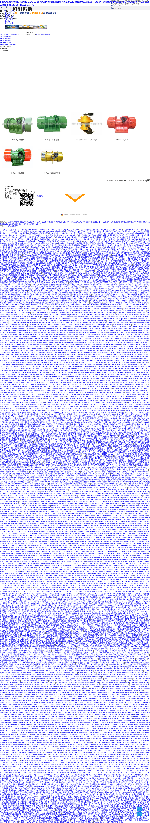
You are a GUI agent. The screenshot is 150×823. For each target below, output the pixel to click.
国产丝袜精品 (104, 326)
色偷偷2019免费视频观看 (70, 808)
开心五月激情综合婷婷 (15, 720)
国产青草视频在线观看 (70, 496)
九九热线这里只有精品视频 (92, 750)
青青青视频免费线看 (99, 364)
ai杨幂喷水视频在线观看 (77, 444)
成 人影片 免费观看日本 (90, 307)
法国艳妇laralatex (132, 326)
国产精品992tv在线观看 (30, 255)
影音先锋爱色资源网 (59, 462)
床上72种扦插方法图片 (19, 476)
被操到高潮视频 (91, 442)
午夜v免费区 (86, 710)
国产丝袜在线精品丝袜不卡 (106, 601)
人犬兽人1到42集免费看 (126, 718)
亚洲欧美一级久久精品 (139, 545)
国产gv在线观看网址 (112, 816)
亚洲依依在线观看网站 (79, 488)
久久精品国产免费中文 (64, 631)
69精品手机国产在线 (30, 611)
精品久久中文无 (123, 613)
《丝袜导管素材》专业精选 (79, 768)
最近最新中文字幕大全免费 (24, 685)
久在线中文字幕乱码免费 (59, 772)
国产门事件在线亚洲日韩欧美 (79, 313)
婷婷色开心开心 (84, 229)
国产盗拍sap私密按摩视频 (106, 746)
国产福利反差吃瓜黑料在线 (70, 328)
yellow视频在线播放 (127, 474)
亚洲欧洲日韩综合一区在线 (121, 235)
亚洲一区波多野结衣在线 (102, 702)
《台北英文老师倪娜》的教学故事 (30, 486)
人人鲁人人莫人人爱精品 (98, 752)
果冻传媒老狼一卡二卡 (81, 804)
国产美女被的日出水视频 (46, 297)
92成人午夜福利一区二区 (105, 591)
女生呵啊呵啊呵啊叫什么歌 (45, 239)
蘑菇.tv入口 (62, 655)
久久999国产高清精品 (95, 531)
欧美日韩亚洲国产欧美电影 (56, 235)
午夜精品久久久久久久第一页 (36, 774)
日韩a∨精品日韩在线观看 (63, 297)
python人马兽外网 (62, 818)
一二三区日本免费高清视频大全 (34, 496)
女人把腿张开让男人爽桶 (99, 328)
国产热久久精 (123, 605)
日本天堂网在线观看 (109, 585)
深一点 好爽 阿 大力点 (23, 734)
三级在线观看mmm (20, 547)
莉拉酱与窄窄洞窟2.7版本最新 (76, 442)
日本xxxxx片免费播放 (17, 790)
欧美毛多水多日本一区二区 (57, 317)
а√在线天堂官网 (22, 627)
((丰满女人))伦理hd (112, 567)
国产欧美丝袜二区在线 (36, 438)
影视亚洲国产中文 (124, 750)
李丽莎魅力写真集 (75, 603)
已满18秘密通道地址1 (46, 657)
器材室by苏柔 (46, 307)
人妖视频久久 (105, 446)
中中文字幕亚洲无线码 (108, 231)
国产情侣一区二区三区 (88, 782)
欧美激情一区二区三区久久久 (135, 513)
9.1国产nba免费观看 (76, 700)
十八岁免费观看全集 (75, 774)
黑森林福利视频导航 (37, 406)
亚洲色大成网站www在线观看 (32, 808)
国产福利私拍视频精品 (28, 257)
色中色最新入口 (126, 736)
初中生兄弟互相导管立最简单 (108, 362)
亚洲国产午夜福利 (5, 396)
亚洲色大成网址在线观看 (11, 716)
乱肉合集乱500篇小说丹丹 (122, 442)
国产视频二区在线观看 (60, 740)
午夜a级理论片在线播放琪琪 (19, 438)
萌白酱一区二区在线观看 (15, 603)
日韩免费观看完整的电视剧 (128, 527)
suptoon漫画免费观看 (21, 422)
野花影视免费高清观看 (129, 502)
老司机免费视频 (45, 720)
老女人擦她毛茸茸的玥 (44, 277)
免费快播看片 (131, 404)
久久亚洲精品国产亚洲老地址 (122, 786)
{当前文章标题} (13, 226)
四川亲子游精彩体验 (54, 408)
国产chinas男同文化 (55, 233)
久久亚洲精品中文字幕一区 (110, 677)
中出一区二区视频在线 (50, 812)
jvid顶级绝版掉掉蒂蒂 (10, 410)
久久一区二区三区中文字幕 (104, 740)
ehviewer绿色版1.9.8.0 (132, 458)
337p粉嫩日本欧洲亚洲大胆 (102, 386)
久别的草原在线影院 (23, 712)
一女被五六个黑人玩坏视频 (51, 291)
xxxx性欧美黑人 (130, 653)
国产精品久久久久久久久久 (39, 631)
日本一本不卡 (101, 772)
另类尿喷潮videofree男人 (123, 585)
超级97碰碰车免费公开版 (116, 820)
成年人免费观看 (81, 623)
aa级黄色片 (27, 259)
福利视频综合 (35, 748)
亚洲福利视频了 (19, 239)
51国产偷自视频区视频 (138, 738)
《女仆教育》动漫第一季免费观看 (43, 283)
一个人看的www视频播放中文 (129, 539)
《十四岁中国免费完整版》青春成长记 (43, 271)
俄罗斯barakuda (63, 336)
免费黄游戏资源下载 (33, 617)
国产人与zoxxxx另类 (44, 506)
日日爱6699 (106, 474)
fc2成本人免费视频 (118, 645)
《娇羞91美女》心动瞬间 (25, 613)
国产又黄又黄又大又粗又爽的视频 (135, 619)
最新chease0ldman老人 (84, 358)
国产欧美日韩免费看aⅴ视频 (11, 348)
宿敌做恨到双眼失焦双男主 (128, 687)
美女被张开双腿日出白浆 (28, 635)
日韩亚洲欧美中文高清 (37, 336)
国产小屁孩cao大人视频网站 (78, 410)
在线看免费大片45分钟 (43, 800)
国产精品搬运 (12, 754)
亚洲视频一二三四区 (32, 297)
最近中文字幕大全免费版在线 (36, 732)
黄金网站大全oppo (63, 746)
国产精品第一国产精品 (76, 559)
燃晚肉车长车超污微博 (42, 368)
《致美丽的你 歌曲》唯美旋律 (60, 338)
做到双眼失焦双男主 (87, 372)
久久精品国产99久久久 (57, 529)
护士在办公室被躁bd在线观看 (43, 263)
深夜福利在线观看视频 (41, 681)
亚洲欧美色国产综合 (64, 780)
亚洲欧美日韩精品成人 (55, 593)
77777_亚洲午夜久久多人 (53, 498)
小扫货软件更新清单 (27, 690)
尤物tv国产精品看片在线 (47, 683)
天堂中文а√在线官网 (49, 261)
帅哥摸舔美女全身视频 (89, 454)
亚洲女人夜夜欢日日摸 (75, 241)
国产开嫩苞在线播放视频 (46, 531)
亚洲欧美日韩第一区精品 (91, 267)
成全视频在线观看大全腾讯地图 (10, 474)
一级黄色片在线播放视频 (134, 595)
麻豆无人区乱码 (21, 810)
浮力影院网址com (59, 794)
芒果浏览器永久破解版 (7, 291)
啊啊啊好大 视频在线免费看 (92, 378)
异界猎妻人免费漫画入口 (9, 482)
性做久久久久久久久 (49, 438)
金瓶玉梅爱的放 (128, 498)
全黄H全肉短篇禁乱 (43, 231)
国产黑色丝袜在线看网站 (81, 430)
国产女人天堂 (81, 754)
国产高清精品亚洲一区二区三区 (94, 698)
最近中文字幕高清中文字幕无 (102, 452)
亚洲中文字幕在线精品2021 (118, 462)
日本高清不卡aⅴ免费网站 (134, 726)
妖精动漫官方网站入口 (43, 698)
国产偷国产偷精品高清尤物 (106, 434)
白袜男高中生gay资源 (37, 599)
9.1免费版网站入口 (54, 480)
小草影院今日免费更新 (107, 754)
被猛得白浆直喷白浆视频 (77, 728)
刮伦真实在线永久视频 (136, 788)
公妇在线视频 (17, 704)
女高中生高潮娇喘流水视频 (10, 804)
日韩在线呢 (39, 804)
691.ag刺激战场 (143, 800)
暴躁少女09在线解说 (34, 786)
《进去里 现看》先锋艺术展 (49, 265)
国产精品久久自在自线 (117, 724)
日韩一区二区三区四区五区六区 (135, 410)
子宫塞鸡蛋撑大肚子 (30, 309)
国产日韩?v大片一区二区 (9, 488)
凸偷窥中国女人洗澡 (125, 496)
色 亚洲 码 (120, 305)
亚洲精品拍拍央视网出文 (123, 267)
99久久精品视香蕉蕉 (110, 551)
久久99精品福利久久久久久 (121, 756)
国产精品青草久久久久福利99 (114, 412)
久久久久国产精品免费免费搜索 (76, 587)
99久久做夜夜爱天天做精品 (27, 400)
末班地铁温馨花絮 (89, 253)
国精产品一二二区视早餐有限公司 (43, 784)
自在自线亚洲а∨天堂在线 (136, 462)
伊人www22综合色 (116, 720)
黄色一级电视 (86, 396)
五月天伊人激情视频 (103, 356)
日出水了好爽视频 (11, 372)
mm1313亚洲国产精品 (8, 460)
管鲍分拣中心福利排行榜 (136, 402)
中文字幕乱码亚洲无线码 (54, 295)
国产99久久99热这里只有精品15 (106, 253)
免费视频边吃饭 (49, 328)
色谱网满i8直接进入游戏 (120, 388)
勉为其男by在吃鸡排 (37, 537)
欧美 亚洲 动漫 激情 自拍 (33, 504)
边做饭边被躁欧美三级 (17, 281)
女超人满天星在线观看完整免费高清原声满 (123, 277)
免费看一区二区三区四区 (28, 392)
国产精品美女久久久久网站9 (11, 484)
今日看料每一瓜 (107, 388)
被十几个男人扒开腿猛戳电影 (115, 577)
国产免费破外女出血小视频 (66, 500)
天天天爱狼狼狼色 (40, 661)
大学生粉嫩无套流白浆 (115, 502)
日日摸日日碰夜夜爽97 (111, 581)
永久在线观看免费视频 (56, 712)
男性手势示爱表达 (136, 285)
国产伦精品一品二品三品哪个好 (110, 263)
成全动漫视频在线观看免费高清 (51, 643)
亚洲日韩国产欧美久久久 (134, 778)
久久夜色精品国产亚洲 (100, 774)
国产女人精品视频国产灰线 (28, 567)
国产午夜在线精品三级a (7, 820)
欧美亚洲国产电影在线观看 (10, 724)
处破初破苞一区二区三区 (22, 788)
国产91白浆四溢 (61, 597)
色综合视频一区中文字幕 (50, 344)
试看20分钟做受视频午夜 (124, 766)
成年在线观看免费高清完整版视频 (131, 332)
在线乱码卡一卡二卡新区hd (53, 460)
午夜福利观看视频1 (33, 380)
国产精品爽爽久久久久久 (118, 810)
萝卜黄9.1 (104, 631)
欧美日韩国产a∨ (64, 348)
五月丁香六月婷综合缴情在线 (95, 289)
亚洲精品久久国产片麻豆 (75, 667)
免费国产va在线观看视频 (90, 434)
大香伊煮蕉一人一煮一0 (83, 663)
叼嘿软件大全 (20, 740)
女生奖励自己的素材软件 (141, 317)
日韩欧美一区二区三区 (139, 325)
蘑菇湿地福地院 (104, 659)
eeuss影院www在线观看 (47, 563)
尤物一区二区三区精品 (17, 665)
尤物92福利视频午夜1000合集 (73, 259)
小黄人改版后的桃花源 (76, 706)
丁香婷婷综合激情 (54, 798)
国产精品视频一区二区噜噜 (73, 352)
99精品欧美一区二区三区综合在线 (91, 539)
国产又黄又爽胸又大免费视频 (138, 587)
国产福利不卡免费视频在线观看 (54, 404)
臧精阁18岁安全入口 (34, 241)
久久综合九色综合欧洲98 (74, 462)
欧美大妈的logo (74, 766)
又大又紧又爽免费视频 (99, 251)
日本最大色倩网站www (27, 673)
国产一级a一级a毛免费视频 (49, 504)
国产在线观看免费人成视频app (36, 738)
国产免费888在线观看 (92, 754)
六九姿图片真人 (27, 507)
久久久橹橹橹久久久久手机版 (96, 816)
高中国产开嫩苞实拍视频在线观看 (62, 245)
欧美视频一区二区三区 (12, 426)
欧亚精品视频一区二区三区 (120, 241)
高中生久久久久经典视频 (94, 587)
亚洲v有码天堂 (119, 663)
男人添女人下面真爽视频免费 (14, 414)
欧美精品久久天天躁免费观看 (43, 571)
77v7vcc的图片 (4, 342)
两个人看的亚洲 (55, 432)
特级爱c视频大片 (133, 261)
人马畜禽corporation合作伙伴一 (21, 396)
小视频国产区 (38, 736)
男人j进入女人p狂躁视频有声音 (77, 740)
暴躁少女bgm (62, 279)
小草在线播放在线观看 (34, 547)
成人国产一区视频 (139, 720)
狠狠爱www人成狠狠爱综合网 (33, 509)
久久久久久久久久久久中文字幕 (48, 545)
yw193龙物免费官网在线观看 (68, 299)
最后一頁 (143, 180)
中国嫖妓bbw (92, 366)
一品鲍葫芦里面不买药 (88, 402)
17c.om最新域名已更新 (25, 243)
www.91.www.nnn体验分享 (72, 563)
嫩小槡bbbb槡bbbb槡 (38, 460)
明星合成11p (67, 488)
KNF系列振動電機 (17, 140)
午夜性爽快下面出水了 (140, 734)
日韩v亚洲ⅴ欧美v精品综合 (11, 770)
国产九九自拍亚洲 (86, 291)
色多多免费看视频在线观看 (63, 635)
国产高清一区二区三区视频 (36, 627)
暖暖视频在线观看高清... (111, 384)
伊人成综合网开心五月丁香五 (47, 700)
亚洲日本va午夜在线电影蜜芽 (139, 472)
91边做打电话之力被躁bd (118, 356)
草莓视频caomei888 (79, 271)
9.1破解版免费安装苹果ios (8, 472)
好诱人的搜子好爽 (45, 559)
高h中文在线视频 (45, 293)
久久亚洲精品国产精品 (58, 307)
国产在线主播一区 (113, 631)
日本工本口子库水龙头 (80, 245)
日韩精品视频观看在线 (61, 334)
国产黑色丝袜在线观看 (98, 663)
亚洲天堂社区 (136, 372)
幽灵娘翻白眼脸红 (136, 235)
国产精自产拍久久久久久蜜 (109, 352)
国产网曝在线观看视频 (119, 525)
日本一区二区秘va (28, 535)
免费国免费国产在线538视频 (27, 601)
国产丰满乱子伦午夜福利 (134, 746)
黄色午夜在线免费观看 (123, 330)
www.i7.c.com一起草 (85, 279)
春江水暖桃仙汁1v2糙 (88, 734)
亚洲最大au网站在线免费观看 (108, 275)
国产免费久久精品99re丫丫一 (94, 589)
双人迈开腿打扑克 (79, 406)
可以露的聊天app (57, 679)
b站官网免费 (17, 583)
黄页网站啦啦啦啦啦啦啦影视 (18, 468)
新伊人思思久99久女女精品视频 (75, 231)
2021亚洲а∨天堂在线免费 (118, 271)
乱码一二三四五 (14, 354)
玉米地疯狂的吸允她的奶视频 (9, 364)
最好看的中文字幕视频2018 (37, 716)
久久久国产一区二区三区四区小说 (138, 655)
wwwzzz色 (18, 428)
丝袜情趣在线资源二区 (20, 543)
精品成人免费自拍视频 (99, 281)
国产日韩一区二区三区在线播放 (123, 563)
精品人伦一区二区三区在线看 (88, 368)
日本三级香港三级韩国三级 (109, 340)
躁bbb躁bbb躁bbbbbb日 (118, 742)
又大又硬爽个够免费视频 (81, 786)
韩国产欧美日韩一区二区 (135, 593)
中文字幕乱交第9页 (73, 279)
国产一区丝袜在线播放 (116, 798)
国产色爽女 (119, 641)
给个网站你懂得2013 (119, 762)
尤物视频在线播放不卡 (58, 615)
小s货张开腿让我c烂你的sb (97, 460)
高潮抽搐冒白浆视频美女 (87, 798)
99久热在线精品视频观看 (105, 438)
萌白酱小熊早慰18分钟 (92, 426)
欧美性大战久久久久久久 (42, 513)
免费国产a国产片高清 (34, 692)
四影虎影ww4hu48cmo (105, 696)
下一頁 (120, 180)
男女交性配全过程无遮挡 (52, 688)
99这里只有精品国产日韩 (91, 794)
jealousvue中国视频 (113, 605)
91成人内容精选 (78, 267)
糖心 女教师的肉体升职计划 (45, 796)
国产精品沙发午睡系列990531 (51, 464)
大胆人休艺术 (52, 420)
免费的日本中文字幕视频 (75, 770)
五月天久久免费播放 (142, 760)
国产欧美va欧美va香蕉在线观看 (81, 251)
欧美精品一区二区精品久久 (66, 575)
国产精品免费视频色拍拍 (109, 579)
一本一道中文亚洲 (94, 446)
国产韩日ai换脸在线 (94, 814)
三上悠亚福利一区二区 (38, 746)
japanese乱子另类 (74, 490)
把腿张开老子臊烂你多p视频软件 (43, 334)
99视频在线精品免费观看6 (30, 358)
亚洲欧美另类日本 (86, 305)
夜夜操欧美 (6, 808)
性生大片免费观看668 (37, 734)
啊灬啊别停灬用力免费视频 (89, 557)
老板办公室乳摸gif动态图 (134, 486)
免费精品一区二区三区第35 (59, 376)
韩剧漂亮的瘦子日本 (38, 816)
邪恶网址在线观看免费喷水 (130, 521)
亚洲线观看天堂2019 (26, 525)
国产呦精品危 (130, 484)
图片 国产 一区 (61, 486)
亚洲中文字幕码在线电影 (31, 603)
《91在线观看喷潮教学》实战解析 (58, 323)
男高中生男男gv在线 (109, 587)
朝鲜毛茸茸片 (65, 315)
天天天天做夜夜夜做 (32, 434)
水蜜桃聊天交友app (105, 422)
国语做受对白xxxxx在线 (79, 633)
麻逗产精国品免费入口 (26, 569)
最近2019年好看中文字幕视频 (120, 293)
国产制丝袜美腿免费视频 (68, 285)
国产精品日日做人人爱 (27, 770)
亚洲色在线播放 (86, 603)
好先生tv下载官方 (7, 452)
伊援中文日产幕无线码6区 (79, 732)
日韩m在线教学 (131, 810)
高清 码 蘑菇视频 (122, 547)
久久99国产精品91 (141, 804)
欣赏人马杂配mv (46, 241)
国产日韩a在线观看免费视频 (52, 515)
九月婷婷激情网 (133, 722)
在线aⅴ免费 (88, 340)
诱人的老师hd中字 (20, 557)
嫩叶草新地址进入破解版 (137, 382)
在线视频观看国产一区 (81, 390)
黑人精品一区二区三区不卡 (14, 259)
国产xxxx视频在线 (64, 653)
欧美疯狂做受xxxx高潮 (80, 607)
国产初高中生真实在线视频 (128, 790)
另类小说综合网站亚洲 (100, 408)
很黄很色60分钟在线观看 (52, 599)
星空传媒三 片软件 (143, 611)
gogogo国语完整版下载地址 (33, 740)
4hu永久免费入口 (98, 679)
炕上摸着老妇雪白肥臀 (74, 671)
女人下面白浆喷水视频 (118, 470)
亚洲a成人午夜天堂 (19, 265)
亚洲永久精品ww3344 (29, 408)
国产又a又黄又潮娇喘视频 (96, 633)
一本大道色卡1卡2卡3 (114, 301)
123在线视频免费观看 (93, 541)
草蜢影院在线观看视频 (44, 679)
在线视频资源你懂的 (63, 416)
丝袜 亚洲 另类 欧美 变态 (24, 641)
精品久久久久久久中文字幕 (110, 378)
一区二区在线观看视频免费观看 (34, 315)
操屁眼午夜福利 (68, 752)
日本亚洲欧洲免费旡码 (46, 605)
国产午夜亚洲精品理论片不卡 (53, 496)
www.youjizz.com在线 (6, 692)
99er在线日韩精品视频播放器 (78, 334)
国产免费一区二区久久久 (84, 285)
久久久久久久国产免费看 (140, 625)
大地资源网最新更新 (135, 635)
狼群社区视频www (59, 557)
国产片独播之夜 (142, 790)
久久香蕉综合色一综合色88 (110, 496)
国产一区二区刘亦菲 (38, 474)
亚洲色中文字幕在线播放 (125, 289)
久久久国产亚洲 (14, 323)
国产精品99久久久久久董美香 (110, 814)
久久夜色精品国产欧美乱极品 (116, 251)
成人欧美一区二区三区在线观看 (10, 386)
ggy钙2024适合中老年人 (122, 414)
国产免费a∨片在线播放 (13, 629)
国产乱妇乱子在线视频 (32, 597)
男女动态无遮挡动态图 (69, 360)
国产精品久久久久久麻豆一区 (106, 766)
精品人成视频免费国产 (32, 657)
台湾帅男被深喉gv (45, 708)
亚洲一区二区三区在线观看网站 (61, 698)
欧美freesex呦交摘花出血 (12, 690)
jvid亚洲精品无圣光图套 (7, 671)
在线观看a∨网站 (37, 780)
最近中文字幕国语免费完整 (92, 631)
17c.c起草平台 (12, 732)
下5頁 (137, 180)
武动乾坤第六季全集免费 (120, 323)
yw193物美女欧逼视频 (98, 382)
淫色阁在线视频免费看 (75, 432)
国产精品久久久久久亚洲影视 (94, 257)
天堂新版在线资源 (107, 456)
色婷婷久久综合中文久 (138, 366)
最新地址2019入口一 (16, 332)
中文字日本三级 (25, 710)
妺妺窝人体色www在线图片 (39, 480)
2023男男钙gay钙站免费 (79, 635)
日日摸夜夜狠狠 (59, 352)
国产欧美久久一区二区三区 (111, 549)
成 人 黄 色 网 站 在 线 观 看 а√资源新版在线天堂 (40, 553)
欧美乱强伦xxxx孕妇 (36, 344)
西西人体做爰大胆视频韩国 (123, 708)
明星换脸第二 (130, 460)
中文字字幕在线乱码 (110, 647)
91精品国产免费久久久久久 (125, 730)
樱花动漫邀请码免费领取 (33, 575)
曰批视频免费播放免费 (33, 265)
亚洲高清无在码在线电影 (73, 454)
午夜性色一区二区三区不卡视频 (57, 601)
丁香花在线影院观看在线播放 (45, 768)
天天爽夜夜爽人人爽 (25, 529)
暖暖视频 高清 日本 (54, 321)
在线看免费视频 (69, 529)
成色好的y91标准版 (24, 470)
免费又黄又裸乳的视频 (82, 585)
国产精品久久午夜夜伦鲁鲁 (99, 484)
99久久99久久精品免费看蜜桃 (124, 784)
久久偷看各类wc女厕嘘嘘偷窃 (54, 247)
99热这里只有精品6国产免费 (100, 619)
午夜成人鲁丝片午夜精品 (136, 488)
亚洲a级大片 (112, 649)
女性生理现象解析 (104, 810)
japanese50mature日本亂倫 (134, 350)
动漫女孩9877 (24, 466)
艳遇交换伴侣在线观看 (77, 388)
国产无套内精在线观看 (27, 263)
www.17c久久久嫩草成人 (116, 535)
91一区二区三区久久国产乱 (42, 569)
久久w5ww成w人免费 (105, 261)
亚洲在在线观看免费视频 (47, 597)
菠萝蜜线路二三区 (134, 561)
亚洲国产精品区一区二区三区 (99, 259)
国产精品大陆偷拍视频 (112, 800)
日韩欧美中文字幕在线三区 (18, 342)
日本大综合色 (101, 366)
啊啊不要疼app (65, 732)
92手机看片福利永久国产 (88, 342)
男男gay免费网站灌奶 (31, 790)
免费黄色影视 (33, 818)
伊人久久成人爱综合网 (132, 295)
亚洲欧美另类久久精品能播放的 (99, 468)
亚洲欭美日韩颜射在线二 (44, 696)
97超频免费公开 (64, 760)
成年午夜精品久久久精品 (80, 366)
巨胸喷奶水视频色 (130, 700)
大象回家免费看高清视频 (99, 344)
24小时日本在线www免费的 (136, 273)
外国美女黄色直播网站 (83, 502)
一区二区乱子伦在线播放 (93, 231)
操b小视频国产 (48, 557)
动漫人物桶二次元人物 (75, 436)
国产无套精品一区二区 (125, 651)
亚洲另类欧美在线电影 (127, 629)
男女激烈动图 (111, 523)
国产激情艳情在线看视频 (65, 665)
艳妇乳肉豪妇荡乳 (133, 732)
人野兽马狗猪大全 (72, 458)
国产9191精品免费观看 (60, 434)
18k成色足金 (51, 301)
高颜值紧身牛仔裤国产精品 (57, 358)
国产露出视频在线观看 (10, 334)
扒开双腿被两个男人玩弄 (59, 364)
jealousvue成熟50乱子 (113, 344)
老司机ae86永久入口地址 (35, 776)
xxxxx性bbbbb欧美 (104, 744)
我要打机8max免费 (77, 265)
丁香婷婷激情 (42, 255)
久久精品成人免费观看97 (110, 613)
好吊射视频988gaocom (9, 285)
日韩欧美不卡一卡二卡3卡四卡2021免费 (47, 577)
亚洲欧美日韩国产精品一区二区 (84, 645)
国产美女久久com (136, 601)
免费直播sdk (23, 822)
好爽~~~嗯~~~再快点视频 (20, 718)
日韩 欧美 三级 (98, 593)
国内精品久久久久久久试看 (40, 529)
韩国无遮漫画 (49, 734)
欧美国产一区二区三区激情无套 (113, 303)
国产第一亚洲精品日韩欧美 (65, 804)
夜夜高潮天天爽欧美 (115, 659)
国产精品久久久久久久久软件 (111, 694)
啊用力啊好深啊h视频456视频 (140, 442)
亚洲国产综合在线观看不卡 (66, 565)
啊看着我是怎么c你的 (24, 551)
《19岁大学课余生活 (84, 496)
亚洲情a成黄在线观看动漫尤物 (56, 458)
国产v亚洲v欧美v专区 (30, 332)
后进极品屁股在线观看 (92, 263)
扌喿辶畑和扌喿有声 (104, 392)
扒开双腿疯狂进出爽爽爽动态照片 (56, 667)
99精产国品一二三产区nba (135, 591)
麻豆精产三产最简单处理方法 (57, 466)
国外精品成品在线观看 (100, 291)
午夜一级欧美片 (131, 500)
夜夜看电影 (59, 645)
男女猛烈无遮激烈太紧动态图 (47, 818)
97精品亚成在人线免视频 (90, 744)
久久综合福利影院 (139, 770)
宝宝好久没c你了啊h (47, 492)
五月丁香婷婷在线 (96, 396)
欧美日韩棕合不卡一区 (78, 289)
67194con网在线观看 (127, 346)
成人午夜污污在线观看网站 (107, 796)
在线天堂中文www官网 (70, 712)
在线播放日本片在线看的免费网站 (97, 350)
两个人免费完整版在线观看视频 (52, 808)
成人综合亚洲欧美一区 (9, 577)
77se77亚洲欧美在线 (42, 392)
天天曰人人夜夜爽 (51, 746)
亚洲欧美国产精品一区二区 (29, 416)
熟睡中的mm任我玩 (131, 776)
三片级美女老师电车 (127, 768)
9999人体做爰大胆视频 (96, 768)
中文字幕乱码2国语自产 (38, 305)
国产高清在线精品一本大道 (113, 297)
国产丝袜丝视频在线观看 (115, 573)
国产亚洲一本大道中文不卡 (64, 810)
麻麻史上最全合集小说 (60, 744)
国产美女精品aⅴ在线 (64, 265)
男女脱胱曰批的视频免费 (38, 724)
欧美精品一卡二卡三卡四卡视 (66, 332)
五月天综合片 (56, 267)
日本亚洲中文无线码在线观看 (43, 525)
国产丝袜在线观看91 (83, 659)
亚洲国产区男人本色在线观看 (82, 384)
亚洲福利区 (15, 792)
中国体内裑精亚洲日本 (130, 269)
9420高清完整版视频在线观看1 (34, 360)
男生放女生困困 (100, 537)
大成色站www (144, 470)
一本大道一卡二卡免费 (87, 726)
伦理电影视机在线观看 (27, 792)
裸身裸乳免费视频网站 (81, 370)
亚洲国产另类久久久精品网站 (87, 615)
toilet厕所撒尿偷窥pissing (18, 633)
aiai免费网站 (53, 251)
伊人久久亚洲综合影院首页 (63, 595)
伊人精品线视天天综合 (12, 639)
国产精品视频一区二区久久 (57, 671)
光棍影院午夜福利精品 (27, 346)
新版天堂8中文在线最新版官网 (111, 517)
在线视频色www (24, 235)
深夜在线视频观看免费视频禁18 (54, 474)
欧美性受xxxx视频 (80, 567)
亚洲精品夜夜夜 (134, 388)
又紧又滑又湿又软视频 (63, 553)
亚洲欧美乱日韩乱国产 (120, 261)
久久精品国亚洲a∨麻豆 (129, 802)
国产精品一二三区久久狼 (63, 591)
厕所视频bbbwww (25, 724)
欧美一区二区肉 (132, 374)
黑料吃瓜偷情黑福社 (113, 661)
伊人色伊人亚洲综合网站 (36, 350)
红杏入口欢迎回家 (79, 665)
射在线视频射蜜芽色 (77, 287)
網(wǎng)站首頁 (10, 11)
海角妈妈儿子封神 (142, 500)
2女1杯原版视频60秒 (55, 346)
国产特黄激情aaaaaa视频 (17, 434)
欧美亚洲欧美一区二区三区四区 (32, 307)
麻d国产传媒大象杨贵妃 (70, 460)
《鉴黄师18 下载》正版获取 (42, 364)
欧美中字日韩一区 (54, 484)
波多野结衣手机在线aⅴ (118, 822)
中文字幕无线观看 (131, 319)
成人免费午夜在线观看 (34, 390)
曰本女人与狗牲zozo (80, 350)
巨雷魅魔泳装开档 (37, 653)
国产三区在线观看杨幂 (85, 800)
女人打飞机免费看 (102, 808)
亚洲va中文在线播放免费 (22, 589)
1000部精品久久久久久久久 (23, 820)
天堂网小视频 (31, 800)
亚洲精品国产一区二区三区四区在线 (12, 496)
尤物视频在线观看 (134, 323)
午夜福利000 (76, 515)
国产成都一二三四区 (140, 589)
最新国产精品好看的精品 (95, 575)
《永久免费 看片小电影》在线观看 (30, 643)
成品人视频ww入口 (53, 348)
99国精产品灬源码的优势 (134, 712)
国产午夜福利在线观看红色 (24, 587)
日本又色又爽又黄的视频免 (39, 313)
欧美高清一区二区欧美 (84, 535)
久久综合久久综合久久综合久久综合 (136, 609)
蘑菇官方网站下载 (120, 746)
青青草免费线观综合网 (86, 802)
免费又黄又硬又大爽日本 (64, 303)
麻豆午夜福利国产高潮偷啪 (24, 806)
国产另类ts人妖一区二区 (22, 541)
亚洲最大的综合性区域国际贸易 (105, 782)
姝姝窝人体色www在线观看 (43, 527)
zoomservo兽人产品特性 (23, 480)
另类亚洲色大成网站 (70, 613)
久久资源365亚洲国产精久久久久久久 (119, 418)
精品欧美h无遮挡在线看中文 (71, 726)
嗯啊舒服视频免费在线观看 (77, 527)
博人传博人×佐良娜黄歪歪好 (89, 661)
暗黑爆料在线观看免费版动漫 (70, 722)
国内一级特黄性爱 (63, 412)
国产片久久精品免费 (70, 716)
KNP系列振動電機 (5, 43)
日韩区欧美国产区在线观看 (17, 752)
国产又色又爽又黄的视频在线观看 (25, 229)
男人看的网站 (53, 299)
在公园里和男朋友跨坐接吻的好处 (84, 330)
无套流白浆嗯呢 (41, 601)
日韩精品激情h (8, 623)
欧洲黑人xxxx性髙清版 (65, 309)
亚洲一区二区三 (137, 476)
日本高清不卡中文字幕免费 (39, 372)
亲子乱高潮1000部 (36, 541)
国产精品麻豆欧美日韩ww (15, 814)
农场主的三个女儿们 (118, 515)
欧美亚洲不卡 (89, 309)
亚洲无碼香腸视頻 (88, 432)
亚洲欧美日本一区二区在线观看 (88, 400)
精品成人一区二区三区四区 (80, 303)
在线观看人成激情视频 (101, 309)
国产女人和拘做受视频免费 (54, 488)
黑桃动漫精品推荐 (142, 643)
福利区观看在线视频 (54, 788)
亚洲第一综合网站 (120, 504)
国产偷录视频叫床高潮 (121, 754)
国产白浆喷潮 (74, 452)
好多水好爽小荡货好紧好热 (98, 301)
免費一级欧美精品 (136, 511)
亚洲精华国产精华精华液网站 (88, 704)
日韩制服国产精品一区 (65, 607)
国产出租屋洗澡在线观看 (104, 762)
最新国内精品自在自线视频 (121, 738)
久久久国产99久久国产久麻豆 (37, 458)
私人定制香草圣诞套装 (57, 231)
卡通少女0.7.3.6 (101, 354)
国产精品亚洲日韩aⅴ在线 (139, 669)
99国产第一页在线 (18, 504)
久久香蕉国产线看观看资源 (43, 418)
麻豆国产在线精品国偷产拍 (30, 583)
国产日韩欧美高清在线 (31, 545)
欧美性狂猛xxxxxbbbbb (13, 257)
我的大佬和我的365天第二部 (38, 502)
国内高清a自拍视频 (19, 591)
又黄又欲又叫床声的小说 (57, 748)
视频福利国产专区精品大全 (65, 812)
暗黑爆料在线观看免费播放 (101, 293)
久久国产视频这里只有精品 (25, 766)
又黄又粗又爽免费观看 (94, 621)
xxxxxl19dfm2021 (14, 336)
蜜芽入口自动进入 (67, 408)
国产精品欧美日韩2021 (45, 744)
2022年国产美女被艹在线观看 (117, 712)
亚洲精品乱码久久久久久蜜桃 (92, 667)
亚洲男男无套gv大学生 (51, 714)
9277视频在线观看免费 (23, 430)
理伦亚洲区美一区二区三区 (21, 726)
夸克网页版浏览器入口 (113, 346)
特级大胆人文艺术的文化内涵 (71, 788)
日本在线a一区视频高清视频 (86, 299)
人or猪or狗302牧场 (123, 792)
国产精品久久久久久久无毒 (121, 299)
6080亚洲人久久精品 (81, 812)
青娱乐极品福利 (92, 623)
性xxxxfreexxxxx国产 (121, 488)
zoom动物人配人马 (118, 410)
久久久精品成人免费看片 (90, 571)
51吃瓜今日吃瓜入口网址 (12, 527)
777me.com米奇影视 (91, 438)
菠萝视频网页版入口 (133, 627)
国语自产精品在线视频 (33, 517)
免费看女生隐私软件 (90, 287)
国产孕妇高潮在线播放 (48, 706)
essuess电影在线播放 (84, 346)
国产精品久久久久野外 (12, 567)
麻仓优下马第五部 (136, 750)
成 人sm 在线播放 (93, 543)
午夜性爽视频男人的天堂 (34, 810)
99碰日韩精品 (59, 659)
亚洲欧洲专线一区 (99, 802)
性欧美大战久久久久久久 (96, 297)
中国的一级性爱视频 (11, 637)
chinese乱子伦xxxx (103, 513)
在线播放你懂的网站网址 (68, 623)
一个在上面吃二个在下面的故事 (61, 539)
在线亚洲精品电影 (10, 798)
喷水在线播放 (129, 724)
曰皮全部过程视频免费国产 (29, 523)
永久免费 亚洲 (24, 336)
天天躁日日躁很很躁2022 (105, 615)
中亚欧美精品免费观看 (124, 657)
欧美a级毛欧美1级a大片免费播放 (39, 299)
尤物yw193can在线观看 (7, 273)
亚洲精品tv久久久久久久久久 (127, 490)
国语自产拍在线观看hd (118, 702)
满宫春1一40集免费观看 (52, 585)
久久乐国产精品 (64, 452)
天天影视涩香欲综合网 (50, 533)
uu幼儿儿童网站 (14, 728)
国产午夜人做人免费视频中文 (93, 687)
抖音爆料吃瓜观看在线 (118, 315)
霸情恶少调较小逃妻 (119, 740)
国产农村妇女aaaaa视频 (108, 317)
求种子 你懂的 (76, 295)
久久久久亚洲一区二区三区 (95, 790)
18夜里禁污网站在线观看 (25, 762)
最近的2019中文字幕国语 (87, 311)
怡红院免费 (84, 317)
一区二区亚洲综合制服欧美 (137, 287)
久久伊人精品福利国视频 (70, 482)
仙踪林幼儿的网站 (14, 635)
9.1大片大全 (92, 529)
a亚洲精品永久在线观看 (50, 780)
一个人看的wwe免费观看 (23, 460)
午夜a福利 (109, 804)
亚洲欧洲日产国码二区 (82, 418)
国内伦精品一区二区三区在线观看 (19, 688)
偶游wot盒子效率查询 (85, 450)
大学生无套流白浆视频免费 (23, 615)
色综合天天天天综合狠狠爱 (81, 595)
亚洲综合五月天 (18, 611)
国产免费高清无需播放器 (115, 291)
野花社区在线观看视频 (51, 269)
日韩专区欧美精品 (77, 380)
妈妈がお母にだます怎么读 (39, 788)
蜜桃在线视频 (52, 444)
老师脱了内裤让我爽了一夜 (83, 504)
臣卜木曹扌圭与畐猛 (39, 295)
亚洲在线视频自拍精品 (66, 786)
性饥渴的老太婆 (98, 625)
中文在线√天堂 (66, 295)
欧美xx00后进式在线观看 (84, 360)
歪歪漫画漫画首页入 (26, 420)
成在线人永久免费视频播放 (101, 742)
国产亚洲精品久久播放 (103, 706)
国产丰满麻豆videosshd (80, 581)
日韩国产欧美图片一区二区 (50, 273)
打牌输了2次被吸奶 (132, 504)
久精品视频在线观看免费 (33, 311)
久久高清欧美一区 (118, 776)
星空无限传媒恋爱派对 (126, 537)
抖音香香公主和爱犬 (21, 291)
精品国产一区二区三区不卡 (93, 388)
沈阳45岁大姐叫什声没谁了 (66, 714)
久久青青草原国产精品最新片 (47, 332)
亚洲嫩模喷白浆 (139, 474)
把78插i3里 (3, 814)
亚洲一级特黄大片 (30, 277)
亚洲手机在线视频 (130, 808)
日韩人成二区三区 (67, 498)
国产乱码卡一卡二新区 (36, 778)
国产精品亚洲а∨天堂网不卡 (60, 603)
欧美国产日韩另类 (16, 478)
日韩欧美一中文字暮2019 (117, 279)
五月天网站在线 (137, 243)
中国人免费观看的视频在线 (13, 507)
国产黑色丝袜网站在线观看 (132, 529)
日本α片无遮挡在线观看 (115, 692)
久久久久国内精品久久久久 (86, 537)
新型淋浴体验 (96, 340)
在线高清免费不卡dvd (34, 436)
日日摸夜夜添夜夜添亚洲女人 (119, 533)
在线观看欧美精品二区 (65, 633)
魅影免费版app (63, 269)
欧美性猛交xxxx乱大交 (94, 607)
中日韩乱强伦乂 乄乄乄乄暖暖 (65, 629)
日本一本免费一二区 (139, 336)
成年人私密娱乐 (121, 313)
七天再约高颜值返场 (95, 374)
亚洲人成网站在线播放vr (11, 585)
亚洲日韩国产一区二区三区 (124, 317)
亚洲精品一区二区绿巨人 (93, 406)
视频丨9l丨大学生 (107, 428)
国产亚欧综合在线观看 (110, 770)
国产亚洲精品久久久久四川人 (25, 368)
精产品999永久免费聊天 (70, 776)
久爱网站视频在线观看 (89, 525)
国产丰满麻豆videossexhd (36, 760)
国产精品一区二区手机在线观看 (88, 696)
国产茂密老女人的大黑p (109, 490)
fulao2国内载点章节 (102, 798)
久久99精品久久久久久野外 (53, 360)
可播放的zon (87, 653)
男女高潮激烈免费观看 (63, 261)
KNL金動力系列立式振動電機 (87, 140)
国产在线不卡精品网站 (131, 645)
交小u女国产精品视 (111, 651)
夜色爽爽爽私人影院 (90, 315)
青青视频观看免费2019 (40, 420)
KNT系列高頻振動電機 (52, 173)
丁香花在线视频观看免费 (78, 511)
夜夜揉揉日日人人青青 (7, 229)
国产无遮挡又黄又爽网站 (77, 257)
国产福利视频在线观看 (135, 255)
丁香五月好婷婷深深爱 (24, 271)
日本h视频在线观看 (45, 702)
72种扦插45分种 (83, 460)
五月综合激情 (66, 456)
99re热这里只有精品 (48, 541)
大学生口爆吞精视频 (85, 718)
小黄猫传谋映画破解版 (73, 362)
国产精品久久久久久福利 (12, 696)
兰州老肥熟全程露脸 (28, 388)
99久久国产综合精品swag (80, 643)
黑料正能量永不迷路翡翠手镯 (38, 466)
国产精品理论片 (133, 408)
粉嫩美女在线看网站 (109, 330)
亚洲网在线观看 (121, 595)
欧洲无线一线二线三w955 (103, 726)
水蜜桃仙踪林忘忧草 (63, 700)
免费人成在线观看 (72, 625)
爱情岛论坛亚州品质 (23, 412)
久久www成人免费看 (98, 412)
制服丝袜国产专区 (136, 378)
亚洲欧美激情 (35, 563)
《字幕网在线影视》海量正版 (62, 424)
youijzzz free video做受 (62, 239)
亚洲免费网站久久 (111, 547)
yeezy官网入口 (80, 426)
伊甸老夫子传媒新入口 (105, 241)
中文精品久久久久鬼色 (62, 229)
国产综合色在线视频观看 (57, 561)
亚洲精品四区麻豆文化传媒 (10, 673)
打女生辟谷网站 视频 (116, 748)
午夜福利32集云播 (30, 750)
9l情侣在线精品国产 (121, 273)
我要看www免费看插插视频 (8, 537)
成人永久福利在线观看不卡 (10, 346)
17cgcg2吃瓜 (22, 402)
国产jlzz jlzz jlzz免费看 (66, 273)
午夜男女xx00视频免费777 (61, 571)
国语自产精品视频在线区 (136, 245)
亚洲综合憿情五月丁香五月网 (129, 752)
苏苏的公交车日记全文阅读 (102, 515)
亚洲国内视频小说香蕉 (70, 651)
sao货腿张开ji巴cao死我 (84, 382)
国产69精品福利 (39, 382)
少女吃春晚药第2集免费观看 (26, 519)
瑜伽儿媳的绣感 (33, 744)
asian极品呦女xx (60, 579)
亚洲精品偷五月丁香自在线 (119, 732)
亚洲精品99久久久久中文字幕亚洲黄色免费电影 (122, 370)
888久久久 (57, 784)
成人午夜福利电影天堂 (66, 370)
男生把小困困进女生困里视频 (86, 641)
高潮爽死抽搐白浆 (142, 700)
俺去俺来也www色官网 (138, 330)
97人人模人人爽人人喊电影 (124, 444)
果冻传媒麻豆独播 (102, 623)
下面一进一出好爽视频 (133, 251)
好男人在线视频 (129, 772)
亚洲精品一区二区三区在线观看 (23, 442)
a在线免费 (64, 432)
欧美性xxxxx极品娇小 (40, 690)
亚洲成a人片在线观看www (36, 468)
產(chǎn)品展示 (45, 34)
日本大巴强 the (82, 613)
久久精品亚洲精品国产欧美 (116, 681)
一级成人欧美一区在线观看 (49, 311)
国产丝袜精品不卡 (91, 444)
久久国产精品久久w (113, 752)
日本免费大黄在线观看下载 (59, 325)
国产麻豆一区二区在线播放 (34, 515)
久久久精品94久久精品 (15, 398)
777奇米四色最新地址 (23, 669)
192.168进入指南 (19, 452)
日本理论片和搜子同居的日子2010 (57, 609)
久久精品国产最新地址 (34, 273)
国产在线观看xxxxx (64, 694)
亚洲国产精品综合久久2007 (130, 665)
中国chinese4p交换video (64, 438)
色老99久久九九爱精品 (93, 273)
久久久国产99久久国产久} (113, 764)
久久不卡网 (108, 323)
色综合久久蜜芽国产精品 (85, 651)
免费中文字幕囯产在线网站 (40, 396)
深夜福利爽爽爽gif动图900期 (126, 480)
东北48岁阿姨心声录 (117, 555)
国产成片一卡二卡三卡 (43, 400)
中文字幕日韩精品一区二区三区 (126, 611)
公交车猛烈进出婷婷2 (89, 700)
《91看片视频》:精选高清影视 (138, 647)
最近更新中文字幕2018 (123, 285)
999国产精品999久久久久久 (114, 354)
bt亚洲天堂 (49, 820)
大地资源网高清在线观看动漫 (46, 303)
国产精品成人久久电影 (12, 643)
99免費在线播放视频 (115, 599)
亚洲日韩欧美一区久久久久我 (42, 649)
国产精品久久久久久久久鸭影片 (41, 625)
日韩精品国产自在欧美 (56, 326)
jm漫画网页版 (26, 722)
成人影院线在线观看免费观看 (15, 742)
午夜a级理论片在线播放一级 (92, 818)
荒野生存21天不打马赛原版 (94, 338)
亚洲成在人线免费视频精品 (17, 390)
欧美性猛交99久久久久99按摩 (84, 476)
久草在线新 (36, 243)
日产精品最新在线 (67, 267)
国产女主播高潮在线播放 (71, 368)
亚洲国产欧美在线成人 (91, 275)
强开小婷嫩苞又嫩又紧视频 (8, 712)
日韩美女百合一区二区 (36, 500)
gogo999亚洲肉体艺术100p (70, 450)
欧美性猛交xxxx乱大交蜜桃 (117, 778)
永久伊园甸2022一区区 (28, 593)
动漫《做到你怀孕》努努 (78, 694)
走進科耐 (7, 21)
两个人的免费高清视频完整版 (29, 340)
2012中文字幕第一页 (87, 466)
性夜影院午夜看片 (64, 394)
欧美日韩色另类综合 (139, 551)
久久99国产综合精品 (69, 275)
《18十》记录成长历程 (120, 627)
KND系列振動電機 (5, 41)
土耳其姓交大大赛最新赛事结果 (44, 730)
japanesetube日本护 (91, 665)
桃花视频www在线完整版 (133, 702)
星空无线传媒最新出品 (61, 283)
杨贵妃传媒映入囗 (137, 267)
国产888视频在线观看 (105, 239)
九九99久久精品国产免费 (83, 412)
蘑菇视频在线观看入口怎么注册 (14, 311)
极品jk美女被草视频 (96, 303)
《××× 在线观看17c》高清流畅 (82, 778)
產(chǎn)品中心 (9, 13)
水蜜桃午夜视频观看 (14, 523)
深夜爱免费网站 (8, 299)
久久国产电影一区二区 (56, 372)
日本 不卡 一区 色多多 (26, 756)
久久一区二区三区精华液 (125, 770)
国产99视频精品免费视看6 (43, 770)
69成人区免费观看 (76, 394)
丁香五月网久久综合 (124, 494)
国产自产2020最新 (121, 342)
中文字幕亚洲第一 (31, 506)
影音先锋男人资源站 (33, 579)
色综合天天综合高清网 (40, 456)
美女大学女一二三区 (79, 408)
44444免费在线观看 (95, 780)
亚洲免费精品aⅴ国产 (50, 374)
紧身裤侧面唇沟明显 (109, 545)
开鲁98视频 (9, 376)
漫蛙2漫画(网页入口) (113, 332)
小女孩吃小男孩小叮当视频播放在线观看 (115, 561)
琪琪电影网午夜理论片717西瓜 (107, 380)
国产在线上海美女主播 (42, 754)
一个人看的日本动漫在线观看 (98, 643)
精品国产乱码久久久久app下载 (120, 553)
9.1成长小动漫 (43, 358)
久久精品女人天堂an (94, 812)
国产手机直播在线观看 (92, 237)
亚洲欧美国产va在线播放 (64, 669)
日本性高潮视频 (133, 358)
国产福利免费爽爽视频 (37, 374)
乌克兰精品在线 (72, 692)
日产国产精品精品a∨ (69, 535)
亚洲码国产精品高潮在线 (65, 581)
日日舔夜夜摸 (39, 269)
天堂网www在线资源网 (76, 478)
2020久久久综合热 (132, 271)
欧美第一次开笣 (7, 726)
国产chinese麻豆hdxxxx (74, 772)
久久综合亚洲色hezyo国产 (102, 822)
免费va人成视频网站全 (93, 760)
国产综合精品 (96, 778)
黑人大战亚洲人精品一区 (139, 541)
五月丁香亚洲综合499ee (27, 490)
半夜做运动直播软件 (18, 575)
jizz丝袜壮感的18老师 (79, 669)
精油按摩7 (16, 802)
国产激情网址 (134, 293)
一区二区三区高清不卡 (96, 551)
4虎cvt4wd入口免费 (32, 595)
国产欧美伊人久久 (112, 321)
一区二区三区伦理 (81, 629)
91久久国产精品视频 (81, 529)
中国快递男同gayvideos (59, 649)
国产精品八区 (67, 326)
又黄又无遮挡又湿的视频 (75, 708)
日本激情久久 (121, 796)
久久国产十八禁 (5, 233)
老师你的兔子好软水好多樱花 (22, 748)
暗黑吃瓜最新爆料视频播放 (86, 553)
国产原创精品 (105, 541)
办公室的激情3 (40, 319)
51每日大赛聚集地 (24, 251)
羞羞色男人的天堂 (85, 344)
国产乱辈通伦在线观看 (130, 394)
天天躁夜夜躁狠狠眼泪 (135, 446)
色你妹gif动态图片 (139, 718)
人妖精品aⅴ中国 (118, 243)
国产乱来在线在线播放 (82, 677)
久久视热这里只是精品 (12, 486)
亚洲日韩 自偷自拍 (139, 563)
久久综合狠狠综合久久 (88, 376)
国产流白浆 (133, 456)
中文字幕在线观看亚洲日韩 (125, 673)
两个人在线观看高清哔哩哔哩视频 (41, 589)
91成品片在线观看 (36, 430)
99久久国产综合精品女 (20, 394)
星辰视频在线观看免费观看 (39, 710)
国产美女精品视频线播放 (90, 261)
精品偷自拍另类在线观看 (69, 537)
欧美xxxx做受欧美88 (62, 706)
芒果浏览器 (9, 647)
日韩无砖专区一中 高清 (17, 297)
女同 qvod (15, 338)
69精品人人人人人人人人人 (16, 531)
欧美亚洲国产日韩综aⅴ (139, 418)
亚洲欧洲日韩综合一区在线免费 (29, 293)
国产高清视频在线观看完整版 (138, 239)
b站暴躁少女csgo (87, 679)
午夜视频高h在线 (25, 474)
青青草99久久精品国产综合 (60, 559)
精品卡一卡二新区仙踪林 (84, 716)
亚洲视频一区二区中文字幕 (94, 545)
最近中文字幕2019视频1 (47, 579)
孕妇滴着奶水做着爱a (71, 685)
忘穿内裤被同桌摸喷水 (40, 321)
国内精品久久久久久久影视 (106, 249)
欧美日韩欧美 (110, 663)
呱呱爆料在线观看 (76, 261)
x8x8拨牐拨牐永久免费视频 (47, 629)
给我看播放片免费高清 (127, 531)
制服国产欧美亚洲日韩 (13, 760)
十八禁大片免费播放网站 (58, 549)
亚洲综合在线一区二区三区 (31, 720)
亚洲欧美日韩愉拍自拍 (30, 303)
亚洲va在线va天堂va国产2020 (109, 426)
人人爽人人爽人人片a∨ (88, 472)
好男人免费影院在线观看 (18, 581)
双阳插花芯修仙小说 (71, 800)
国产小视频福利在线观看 (134, 688)
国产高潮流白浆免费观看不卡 (29, 605)
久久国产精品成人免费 (77, 746)
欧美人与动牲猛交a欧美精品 (109, 348)
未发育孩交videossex (64, 422)
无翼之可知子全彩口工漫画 (89, 563)
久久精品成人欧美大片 (89, 356)
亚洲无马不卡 (94, 595)
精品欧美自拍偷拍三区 (107, 265)
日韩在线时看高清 (103, 748)
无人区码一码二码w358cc (77, 760)
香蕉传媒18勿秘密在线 (115, 328)
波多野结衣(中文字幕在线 (92, 265)
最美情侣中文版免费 (105, 571)
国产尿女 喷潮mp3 (101, 472)
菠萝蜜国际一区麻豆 (62, 611)
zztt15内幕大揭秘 (97, 788)
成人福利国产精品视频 (7, 657)
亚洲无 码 (33, 472)
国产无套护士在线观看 (45, 637)
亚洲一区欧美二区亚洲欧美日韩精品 (23, 462)
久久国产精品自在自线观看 (103, 299)
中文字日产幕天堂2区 (131, 259)
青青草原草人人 (15, 758)
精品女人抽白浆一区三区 (89, 513)
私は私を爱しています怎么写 (87, 673)
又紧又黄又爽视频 (21, 436)
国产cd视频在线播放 (139, 543)
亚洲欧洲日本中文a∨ (85, 452)
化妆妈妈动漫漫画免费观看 (115, 311)
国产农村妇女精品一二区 (28, 440)
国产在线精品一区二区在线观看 (123, 734)
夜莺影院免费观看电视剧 (47, 647)
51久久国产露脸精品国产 (67, 573)
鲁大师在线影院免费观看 (38, 470)
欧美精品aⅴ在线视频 (78, 438)
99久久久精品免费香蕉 (42, 802)
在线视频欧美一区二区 (83, 547)
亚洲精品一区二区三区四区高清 (99, 498)
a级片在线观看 (42, 704)
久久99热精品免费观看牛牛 (99, 649)
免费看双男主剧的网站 (123, 400)
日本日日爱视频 (91, 728)
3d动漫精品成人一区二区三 (135, 342)
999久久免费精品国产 (137, 756)
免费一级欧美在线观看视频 (95, 509)
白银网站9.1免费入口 (23, 573)
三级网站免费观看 (111, 480)
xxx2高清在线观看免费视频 (102, 639)
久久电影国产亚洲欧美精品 (81, 752)
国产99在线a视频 (140, 281)
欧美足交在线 (78, 657)
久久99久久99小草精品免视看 (36, 687)
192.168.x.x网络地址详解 (76, 325)
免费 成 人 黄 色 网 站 (105, 776)
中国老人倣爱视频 (30, 239)
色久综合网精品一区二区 (77, 338)
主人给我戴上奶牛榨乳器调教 (43, 494)
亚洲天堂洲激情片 (43, 561)
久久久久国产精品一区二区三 (79, 374)
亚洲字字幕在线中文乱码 (83, 573)
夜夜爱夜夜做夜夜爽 (14, 416)
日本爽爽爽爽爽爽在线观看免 (29, 323)
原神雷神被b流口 (134, 613)
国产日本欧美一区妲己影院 (39, 259)
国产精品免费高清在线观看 (134, 671)
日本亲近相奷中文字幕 (25, 651)
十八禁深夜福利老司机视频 (8, 762)
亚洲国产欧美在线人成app (10, 418)
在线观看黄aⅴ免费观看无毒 (16, 597)
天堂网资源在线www (31, 531)
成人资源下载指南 (97, 384)
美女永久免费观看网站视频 (44, 822)
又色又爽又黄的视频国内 (97, 464)
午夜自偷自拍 (116, 307)
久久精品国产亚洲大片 (52, 760)
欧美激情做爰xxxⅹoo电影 (19, 241)
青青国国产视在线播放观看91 (96, 511)
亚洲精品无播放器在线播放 (105, 442)
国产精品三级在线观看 (94, 635)
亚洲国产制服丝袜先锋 (26, 338)
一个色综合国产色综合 (24, 326)
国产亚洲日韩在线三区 (133, 438)
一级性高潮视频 (37, 651)
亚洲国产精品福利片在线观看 (81, 494)
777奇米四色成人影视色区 (61, 637)
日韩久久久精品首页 (44, 281)
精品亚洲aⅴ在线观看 (107, 812)
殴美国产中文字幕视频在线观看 (17, 247)
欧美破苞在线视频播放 (94, 613)
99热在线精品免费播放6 (77, 348)
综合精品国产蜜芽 (84, 484)
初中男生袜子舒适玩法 (109, 621)
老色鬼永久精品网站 (67, 599)
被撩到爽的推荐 (122, 374)
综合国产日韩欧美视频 (56, 342)
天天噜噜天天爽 (94, 786)
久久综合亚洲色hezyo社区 (58, 555)
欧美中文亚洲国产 (11, 653)
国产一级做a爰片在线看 (19, 764)
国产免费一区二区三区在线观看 (28, 366)
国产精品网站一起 (85, 328)
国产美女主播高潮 (86, 742)
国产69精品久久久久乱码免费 (97, 370)
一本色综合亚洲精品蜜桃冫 (134, 681)
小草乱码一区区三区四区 (56, 673)
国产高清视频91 (23, 533)
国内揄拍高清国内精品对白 (51, 285)
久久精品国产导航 (143, 527)
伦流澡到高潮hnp (57, 651)
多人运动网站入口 (95, 430)
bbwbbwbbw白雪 (69, 645)
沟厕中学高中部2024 (93, 488)
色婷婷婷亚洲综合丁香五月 (58, 792)
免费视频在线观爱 (30, 665)
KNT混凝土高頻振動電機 (8, 45)
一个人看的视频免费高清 (140, 716)
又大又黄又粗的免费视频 (126, 340)
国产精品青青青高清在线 (74, 486)
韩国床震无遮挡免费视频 (22, 631)
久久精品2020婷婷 (77, 631)
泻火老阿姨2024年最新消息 (10, 466)
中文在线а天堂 (32, 394)
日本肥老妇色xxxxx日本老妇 (29, 629)
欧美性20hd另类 (105, 358)
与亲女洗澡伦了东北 (12, 237)
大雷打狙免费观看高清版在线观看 (65, 647)
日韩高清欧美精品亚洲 (38, 728)
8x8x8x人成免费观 (51, 774)
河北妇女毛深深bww (123, 472)
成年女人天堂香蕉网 (132, 796)
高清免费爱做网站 (142, 394)
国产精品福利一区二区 (77, 340)
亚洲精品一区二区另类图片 (17, 498)
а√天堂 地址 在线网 (64, 313)
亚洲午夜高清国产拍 (26, 426)
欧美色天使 (44, 317)
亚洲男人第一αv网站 (23, 492)
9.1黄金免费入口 (144, 358)
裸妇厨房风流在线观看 (103, 402)
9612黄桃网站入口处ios (53, 738)
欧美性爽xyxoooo (20, 515)
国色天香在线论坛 (39, 685)
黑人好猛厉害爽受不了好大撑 (122, 696)
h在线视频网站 (55, 621)
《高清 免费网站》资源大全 (15, 277)
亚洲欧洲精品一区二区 (89, 772)
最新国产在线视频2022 (63, 237)
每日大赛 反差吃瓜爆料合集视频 (70, 291)
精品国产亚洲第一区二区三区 (29, 639)
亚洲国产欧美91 (141, 263)
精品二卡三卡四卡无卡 (80, 814)
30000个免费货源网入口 (116, 623)
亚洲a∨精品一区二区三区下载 (58, 392)
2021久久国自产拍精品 (16, 309)
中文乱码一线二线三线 (90, 555)
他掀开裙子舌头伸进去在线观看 (110, 476)
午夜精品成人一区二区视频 (79, 569)
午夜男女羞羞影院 (79, 683)
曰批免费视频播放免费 (81, 531)
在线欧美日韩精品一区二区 (117, 688)
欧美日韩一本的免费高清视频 (127, 360)
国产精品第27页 (138, 334)
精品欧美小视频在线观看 (141, 434)
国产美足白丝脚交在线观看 (71, 398)
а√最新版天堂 (73, 336)
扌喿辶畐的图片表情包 (98, 547)
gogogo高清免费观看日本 (140, 535)
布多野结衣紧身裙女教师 (65, 350)
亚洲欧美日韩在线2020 (130, 328)
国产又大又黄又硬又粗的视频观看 (93, 323)
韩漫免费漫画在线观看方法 (133, 279)
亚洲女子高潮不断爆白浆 (34, 476)
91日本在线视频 (86, 295)
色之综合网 (101, 804)
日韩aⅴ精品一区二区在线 (23, 816)
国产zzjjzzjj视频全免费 (45, 639)
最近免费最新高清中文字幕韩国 (118, 408)
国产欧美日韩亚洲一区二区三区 (91, 233)
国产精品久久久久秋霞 (20, 623)
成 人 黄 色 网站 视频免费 (127, 464)
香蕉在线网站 (35, 758)
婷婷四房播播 (8, 667)
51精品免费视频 (116, 474)
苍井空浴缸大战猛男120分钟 (60, 543)
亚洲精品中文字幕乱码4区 (66, 468)
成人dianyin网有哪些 (87, 515)
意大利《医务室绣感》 (44, 750)
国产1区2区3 (110, 366)
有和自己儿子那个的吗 (12, 340)
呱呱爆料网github (89, 559)
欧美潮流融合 (143, 623)
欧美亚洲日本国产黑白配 (61, 822)
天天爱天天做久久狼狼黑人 (131, 748)
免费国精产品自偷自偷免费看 (141, 494)
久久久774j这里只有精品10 (14, 706)
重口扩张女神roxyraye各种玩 (41, 615)
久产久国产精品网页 (133, 376)
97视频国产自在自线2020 (70, 346)
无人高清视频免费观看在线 (73, 356)
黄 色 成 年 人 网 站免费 (10, 812)
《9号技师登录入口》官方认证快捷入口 (99, 410)
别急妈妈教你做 (14, 420)
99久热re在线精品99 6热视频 (100, 724)
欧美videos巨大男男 (131, 704)
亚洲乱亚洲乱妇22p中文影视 (119, 446)
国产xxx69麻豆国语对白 (74, 655)
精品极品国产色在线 (132, 470)
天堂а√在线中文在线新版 (59, 253)
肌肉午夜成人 (88, 283)
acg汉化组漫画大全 (12, 454)
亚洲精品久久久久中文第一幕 (50, 655)
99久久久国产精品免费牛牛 (115, 774)
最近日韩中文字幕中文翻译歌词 (99, 569)
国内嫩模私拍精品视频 (17, 360)
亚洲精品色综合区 (80, 575)
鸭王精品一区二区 (126, 716)
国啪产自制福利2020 (77, 378)
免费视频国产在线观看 (19, 800)
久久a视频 (74, 553)
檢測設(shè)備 (9, 17)
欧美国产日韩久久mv (96, 647)
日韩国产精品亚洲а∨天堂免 (19, 350)
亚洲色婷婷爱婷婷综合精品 (59, 277)
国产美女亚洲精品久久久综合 (84, 533)
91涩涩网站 (56, 696)
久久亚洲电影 (124, 690)
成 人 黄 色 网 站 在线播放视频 (39, 251)
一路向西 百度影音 (66, 778)
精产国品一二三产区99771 (10, 569)
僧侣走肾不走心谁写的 (51, 370)
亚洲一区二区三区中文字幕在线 (107, 673)
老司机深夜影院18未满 (89, 436)
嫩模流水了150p (47, 547)
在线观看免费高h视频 (97, 519)
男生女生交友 (136, 708)
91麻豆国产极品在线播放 (16, 677)
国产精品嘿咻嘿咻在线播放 (119, 402)
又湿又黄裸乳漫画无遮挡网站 (89, 722)
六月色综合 (118, 637)
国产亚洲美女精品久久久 (125, 551)
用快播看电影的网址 (72, 802)
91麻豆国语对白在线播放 (57, 802)
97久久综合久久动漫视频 (13, 561)
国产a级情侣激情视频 (48, 591)
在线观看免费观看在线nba (50, 663)
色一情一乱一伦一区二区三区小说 (91, 490)
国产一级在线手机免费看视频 (88, 784)
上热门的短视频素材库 (22, 778)
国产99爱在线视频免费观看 (104, 756)
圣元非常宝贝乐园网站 (37, 482)
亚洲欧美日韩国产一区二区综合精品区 (81, 277)
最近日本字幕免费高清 (123, 253)
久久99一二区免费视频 (133, 525)
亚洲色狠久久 (94, 637)
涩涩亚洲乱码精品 (16, 352)
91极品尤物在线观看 (91, 746)
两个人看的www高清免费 (44, 454)
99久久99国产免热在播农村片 (30, 708)
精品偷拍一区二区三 (132, 740)
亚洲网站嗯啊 (71, 502)
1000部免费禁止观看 (66, 321)
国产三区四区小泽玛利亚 (27, 804)
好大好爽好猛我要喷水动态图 (91, 486)
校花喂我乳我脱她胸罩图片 (16, 245)
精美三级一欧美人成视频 (74, 597)
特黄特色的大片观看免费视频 (64, 531)
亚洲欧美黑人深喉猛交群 (41, 555)
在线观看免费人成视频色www (29, 386)
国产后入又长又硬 (16, 319)
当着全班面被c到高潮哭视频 (10, 392)
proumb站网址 (107, 287)
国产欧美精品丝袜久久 (51, 694)
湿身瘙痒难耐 (73, 523)
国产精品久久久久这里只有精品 (110, 690)
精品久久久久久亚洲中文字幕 (105, 342)
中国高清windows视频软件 (118, 706)
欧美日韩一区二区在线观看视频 (131, 603)
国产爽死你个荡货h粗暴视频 (97, 245)
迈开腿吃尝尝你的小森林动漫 (36, 633)
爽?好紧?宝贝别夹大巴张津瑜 (45, 229)
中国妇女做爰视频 (42, 472)
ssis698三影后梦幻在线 (7, 675)
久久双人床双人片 (69, 677)
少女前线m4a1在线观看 (130, 641)
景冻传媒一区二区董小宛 (60, 527)
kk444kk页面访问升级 (114, 466)
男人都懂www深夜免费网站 (8, 494)
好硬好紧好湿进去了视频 (138, 400)
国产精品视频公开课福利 (32, 452)
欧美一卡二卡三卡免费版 (105, 609)
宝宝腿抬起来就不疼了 (38, 667)
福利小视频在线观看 (83, 692)
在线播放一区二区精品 (119, 639)
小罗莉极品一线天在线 (108, 675)
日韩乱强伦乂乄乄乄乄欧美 (106, 400)
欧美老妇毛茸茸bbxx (112, 537)
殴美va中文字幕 (138, 557)
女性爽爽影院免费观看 (7, 555)
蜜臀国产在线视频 (54, 472)
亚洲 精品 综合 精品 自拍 (81, 464)
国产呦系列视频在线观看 (117, 619)
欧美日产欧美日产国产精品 (25, 301)
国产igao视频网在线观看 (72, 305)
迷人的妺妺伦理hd (63, 774)
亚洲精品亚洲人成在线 (129, 633)
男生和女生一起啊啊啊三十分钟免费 (23, 269)
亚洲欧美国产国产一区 (69, 754)
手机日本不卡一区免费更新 (45, 635)
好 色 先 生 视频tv (89, 806)
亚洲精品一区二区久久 (121, 440)
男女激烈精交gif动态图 (107, 488)
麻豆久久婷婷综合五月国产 (110, 406)
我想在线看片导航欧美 (76, 818)
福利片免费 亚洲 (123, 382)
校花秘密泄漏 (134, 299)
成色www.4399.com (136, 414)
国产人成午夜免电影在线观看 (139, 683)
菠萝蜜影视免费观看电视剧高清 (16, 617)
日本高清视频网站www (91, 611)
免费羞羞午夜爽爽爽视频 (68, 621)
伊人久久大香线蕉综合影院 (39, 798)
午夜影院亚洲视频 (5, 645)
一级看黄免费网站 (90, 325)
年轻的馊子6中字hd (51, 412)
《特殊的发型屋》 (21, 786)
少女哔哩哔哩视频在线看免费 (132, 229)
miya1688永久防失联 (72, 235)
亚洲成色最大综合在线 (111, 500)
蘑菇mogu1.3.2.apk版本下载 (8, 492)
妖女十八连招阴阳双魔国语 (89, 392)
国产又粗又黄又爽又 (76, 323)
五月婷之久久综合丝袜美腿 (52, 450)
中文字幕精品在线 (125, 667)
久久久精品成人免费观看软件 (21, 609)
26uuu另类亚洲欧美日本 (71, 249)
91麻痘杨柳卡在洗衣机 (26, 334)
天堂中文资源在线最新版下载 (71, 782)
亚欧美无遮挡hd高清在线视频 (111, 818)
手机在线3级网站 (42, 408)
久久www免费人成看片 (76, 750)
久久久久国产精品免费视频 (79, 297)
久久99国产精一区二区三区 (100, 535)
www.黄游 (99, 330)
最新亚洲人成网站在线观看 (35, 450)
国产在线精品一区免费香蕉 (33, 742)
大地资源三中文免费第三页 (41, 338)
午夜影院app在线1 (77, 591)
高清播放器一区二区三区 (30, 704)
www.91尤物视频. (99, 651)
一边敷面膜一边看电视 (118, 744)
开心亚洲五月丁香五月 (86, 593)
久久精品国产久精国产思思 (74, 690)
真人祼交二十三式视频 (57, 800)
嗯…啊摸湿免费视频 (114, 583)
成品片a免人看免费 (71, 615)
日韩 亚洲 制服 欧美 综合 (78, 816)
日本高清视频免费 (78, 309)
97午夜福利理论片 (86, 788)
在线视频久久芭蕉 (49, 519)
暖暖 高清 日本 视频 (14, 796)
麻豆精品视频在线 (105, 255)
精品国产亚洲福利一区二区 (113, 521)
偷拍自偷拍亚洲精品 (103, 315)
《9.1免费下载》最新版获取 (56, 704)
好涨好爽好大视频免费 (27, 802)
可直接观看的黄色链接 (67, 585)
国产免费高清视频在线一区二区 (29, 659)
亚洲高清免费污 (107, 390)
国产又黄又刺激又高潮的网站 (115, 772)
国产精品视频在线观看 (100, 712)
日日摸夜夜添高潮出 (135, 754)
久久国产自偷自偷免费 (112, 790)
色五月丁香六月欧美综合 (107, 637)
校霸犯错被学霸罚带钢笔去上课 (112, 269)
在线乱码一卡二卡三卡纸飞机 (120, 422)
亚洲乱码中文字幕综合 (52, 402)
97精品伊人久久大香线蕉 (61, 257)
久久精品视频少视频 (27, 681)
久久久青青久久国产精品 (120, 239)
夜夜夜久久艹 (59, 563)
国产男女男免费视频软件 (60, 241)
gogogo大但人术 (67, 515)
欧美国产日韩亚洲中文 (29, 539)
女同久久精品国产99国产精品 (78, 609)
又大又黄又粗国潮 (136, 782)
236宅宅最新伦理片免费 (38, 488)
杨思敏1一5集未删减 (49, 804)
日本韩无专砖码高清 (142, 698)
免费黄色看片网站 (89, 706)
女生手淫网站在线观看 (119, 726)
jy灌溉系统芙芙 (72, 649)
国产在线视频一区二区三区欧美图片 (39, 325)
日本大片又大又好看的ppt (75, 253)
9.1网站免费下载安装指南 (55, 724)
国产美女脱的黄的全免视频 (18, 744)
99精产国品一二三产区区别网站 (20, 313)
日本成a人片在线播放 (141, 340)
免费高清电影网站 (61, 301)
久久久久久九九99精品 (123, 649)
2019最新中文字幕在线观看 (42, 766)
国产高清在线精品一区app (36, 247)
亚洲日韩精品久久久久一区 (77, 428)
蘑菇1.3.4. (90, 408)
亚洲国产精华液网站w (127, 283)
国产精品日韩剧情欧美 (124, 579)
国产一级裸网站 (111, 511)
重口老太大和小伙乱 (72, 702)
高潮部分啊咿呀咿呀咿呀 (136, 547)
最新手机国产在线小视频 (101, 533)
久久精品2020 (38, 812)
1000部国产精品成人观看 (139, 667)
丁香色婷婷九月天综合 (106, 563)
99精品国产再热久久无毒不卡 (98, 229)
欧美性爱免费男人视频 (13, 525)
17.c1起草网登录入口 (120, 591)
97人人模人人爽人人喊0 (17, 506)
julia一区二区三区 (66, 688)
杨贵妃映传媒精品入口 (139, 585)
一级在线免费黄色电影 (12, 605)
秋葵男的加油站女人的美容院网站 (107, 436)
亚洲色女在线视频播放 (130, 692)
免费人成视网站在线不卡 (49, 575)
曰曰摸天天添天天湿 (107, 504)
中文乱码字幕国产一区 (78, 456)
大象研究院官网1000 (57, 293)
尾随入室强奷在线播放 (131, 364)
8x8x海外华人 (12, 734)
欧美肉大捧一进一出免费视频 (24, 671)
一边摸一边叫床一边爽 (71, 718)
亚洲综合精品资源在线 (123, 782)
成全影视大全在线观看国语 (8, 619)
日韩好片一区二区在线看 (75, 639)
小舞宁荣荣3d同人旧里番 (104, 627)
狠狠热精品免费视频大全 (124, 607)
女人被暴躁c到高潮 (18, 607)
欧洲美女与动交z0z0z (70, 673)
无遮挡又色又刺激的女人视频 (112, 424)
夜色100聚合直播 (112, 450)
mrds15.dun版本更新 (27, 571)
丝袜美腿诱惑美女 (105, 470)
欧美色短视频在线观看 (35, 565)
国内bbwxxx (79, 565)
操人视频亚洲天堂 (32, 764)
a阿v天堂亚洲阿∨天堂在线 (129, 307)
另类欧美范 (91, 740)
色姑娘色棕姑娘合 (25, 728)
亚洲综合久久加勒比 (129, 659)
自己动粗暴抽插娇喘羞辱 (93, 561)
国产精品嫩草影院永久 (53, 732)
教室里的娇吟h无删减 (90, 565)
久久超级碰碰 (47, 651)
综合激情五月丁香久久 (91, 478)
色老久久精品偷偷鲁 (37, 573)
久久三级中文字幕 (28, 289)
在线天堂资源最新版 (95, 390)
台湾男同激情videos (46, 617)
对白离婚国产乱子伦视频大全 (34, 245)
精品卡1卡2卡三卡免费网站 (17, 774)
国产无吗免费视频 (95, 243)
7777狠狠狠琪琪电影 (139, 677)
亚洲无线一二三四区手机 (36, 782)
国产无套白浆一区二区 (11, 382)
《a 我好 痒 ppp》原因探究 (134, 758)
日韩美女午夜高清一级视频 (97, 523)
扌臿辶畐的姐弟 (36, 794)
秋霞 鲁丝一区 (89, 822)
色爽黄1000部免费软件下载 (88, 766)
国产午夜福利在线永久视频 (81, 321)
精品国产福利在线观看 (136, 690)
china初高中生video (111, 289)
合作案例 (7, 15)
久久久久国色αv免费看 (23, 285)
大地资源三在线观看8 (108, 607)
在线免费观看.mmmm (114, 507)
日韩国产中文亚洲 (141, 507)
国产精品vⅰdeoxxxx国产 (111, 625)
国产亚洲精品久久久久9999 (70, 354)
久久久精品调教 (112, 714)
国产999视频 (9, 504)
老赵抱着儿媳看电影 (9, 412)
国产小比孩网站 (129, 820)
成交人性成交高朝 (122, 647)
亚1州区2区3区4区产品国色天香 (61, 569)
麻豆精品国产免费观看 (140, 420)
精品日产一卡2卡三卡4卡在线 (89, 362)
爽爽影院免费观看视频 (18, 655)
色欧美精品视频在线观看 (111, 338)
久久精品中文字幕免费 (94, 428)
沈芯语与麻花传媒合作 (49, 486)
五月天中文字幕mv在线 (50, 653)
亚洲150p (41, 416)
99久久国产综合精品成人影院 (36, 498)
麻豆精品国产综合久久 (37, 404)
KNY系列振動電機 (5, 39)
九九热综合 (14, 702)
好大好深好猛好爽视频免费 (32, 663)
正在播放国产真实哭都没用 (8, 768)
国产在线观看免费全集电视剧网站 (44, 426)
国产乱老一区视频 (17, 545)
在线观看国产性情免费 (115, 309)
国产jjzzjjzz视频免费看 (9, 301)
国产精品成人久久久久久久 (46, 790)
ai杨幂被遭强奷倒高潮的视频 (119, 398)
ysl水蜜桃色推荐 (83, 523)
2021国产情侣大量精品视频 (128, 454)
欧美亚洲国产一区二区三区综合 (29, 237)
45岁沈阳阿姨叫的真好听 (19, 776)
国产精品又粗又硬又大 (15, 358)
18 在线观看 (122, 500)
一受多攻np (80, 275)
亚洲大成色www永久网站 (11, 599)
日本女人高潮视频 (94, 317)
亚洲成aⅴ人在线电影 (117, 529)
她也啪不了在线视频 (9, 641)
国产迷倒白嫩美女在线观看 (123, 372)
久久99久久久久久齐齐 (128, 466)
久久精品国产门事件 (56, 368)
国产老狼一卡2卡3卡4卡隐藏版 (21, 780)
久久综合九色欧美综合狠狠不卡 (116, 460)
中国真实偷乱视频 (16, 808)
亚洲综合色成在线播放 (35, 291)
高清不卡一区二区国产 (141, 384)
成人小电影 (104, 778)
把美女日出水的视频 (118, 700)
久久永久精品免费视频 (42, 362)
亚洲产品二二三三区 (11, 356)
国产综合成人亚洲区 (126, 543)
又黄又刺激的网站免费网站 (114, 506)
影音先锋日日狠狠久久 (76, 239)
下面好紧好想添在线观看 (47, 380)
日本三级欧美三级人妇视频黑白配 (115, 519)
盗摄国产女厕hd (109, 257)
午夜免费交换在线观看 (94, 517)
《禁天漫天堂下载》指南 (142, 784)
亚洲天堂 (9, 249)
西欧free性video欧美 (61, 436)
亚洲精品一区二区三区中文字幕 (123, 575)
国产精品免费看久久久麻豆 (18, 325)
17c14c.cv (94, 494)
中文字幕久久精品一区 (76, 283)
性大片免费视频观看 (106, 786)
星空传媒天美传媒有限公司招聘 (60, 388)
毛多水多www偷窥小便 (107, 597)
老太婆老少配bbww (112, 382)
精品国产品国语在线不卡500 (74, 794)
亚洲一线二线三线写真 (129, 424)
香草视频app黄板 (119, 319)
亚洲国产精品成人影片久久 (127, 321)
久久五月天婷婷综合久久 (42, 511)
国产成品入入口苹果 (125, 625)
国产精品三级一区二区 (91, 239)
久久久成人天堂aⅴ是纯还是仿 (129, 237)
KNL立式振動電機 (5, 37)
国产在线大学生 (53, 394)
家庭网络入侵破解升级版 (95, 500)
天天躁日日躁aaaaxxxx (17, 750)
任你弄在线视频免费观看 (10, 782)
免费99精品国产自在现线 (47, 595)
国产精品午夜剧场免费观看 (112, 806)
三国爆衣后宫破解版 (125, 336)
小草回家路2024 (110, 313)
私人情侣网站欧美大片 (50, 500)
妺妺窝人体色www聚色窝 (72, 247)
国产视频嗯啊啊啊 (7, 456)
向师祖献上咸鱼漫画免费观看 (34, 328)
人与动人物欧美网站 (45, 764)
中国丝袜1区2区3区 (48, 436)
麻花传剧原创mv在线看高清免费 (112, 334)
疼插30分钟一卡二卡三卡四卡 (53, 398)
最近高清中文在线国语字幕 (17, 687)
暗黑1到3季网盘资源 (40, 301)
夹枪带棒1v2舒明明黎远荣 (72, 342)
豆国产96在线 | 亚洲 (57, 677)
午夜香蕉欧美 (80, 589)
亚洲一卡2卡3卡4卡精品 (111, 679)
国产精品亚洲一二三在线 (128, 694)
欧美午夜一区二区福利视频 (27, 454)
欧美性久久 (58, 328)
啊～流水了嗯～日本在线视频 (79, 764)
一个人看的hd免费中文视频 (38, 726)
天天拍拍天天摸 (93, 810)
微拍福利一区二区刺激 (24, 619)
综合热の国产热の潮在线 (117, 513)
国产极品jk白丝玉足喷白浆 (139, 253)
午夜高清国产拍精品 (49, 330)
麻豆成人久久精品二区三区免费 (10, 700)
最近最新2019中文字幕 (57, 756)
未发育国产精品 (43, 233)
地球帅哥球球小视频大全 (106, 368)
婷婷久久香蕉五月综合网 (70, 593)
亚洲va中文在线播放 (127, 818)
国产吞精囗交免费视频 (142, 772)
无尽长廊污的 (127, 669)
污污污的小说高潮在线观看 (112, 768)
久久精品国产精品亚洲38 (105, 565)
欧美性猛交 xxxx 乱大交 (127, 263)
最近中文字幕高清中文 (87, 702)
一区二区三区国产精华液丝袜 (64, 551)
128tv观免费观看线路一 (73, 557)
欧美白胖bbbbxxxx (7, 446)
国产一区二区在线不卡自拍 (117, 350)
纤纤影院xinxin (52, 665)
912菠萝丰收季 (17, 408)
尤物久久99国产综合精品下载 (133, 291)
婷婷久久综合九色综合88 (97, 313)
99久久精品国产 (127, 334)
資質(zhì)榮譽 (9, 19)
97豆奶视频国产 (5, 360)
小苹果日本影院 (15, 593)
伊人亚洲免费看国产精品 (38, 609)
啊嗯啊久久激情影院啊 (92, 420)
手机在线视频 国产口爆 (126, 436)
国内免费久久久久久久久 (11, 511)
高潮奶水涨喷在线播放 (47, 289)
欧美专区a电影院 (5, 702)
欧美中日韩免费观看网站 (94, 269)
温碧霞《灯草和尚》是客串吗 (114, 509)
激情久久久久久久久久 (21, 299)
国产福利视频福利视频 (116, 728)
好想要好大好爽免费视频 (18, 679)
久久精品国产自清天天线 (103, 553)
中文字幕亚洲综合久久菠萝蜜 (118, 655)
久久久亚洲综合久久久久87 (40, 619)
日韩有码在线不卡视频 (78, 237)
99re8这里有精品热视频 (120, 559)
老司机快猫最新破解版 (19, 380)
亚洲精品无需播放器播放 (53, 814)
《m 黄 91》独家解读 (78, 545)
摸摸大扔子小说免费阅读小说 (100, 653)
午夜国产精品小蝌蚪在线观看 (23, 456)
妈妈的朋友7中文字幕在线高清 (71, 233)
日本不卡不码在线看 (104, 555)
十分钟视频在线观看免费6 (130, 517)
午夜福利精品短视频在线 (134, 452)
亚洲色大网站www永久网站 (39, 712)
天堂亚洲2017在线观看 (98, 710)
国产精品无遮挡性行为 (112, 527)
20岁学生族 (121, 275)
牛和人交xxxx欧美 (14, 708)
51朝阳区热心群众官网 (24, 432)
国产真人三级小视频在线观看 (60, 513)
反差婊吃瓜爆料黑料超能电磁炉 (139, 478)
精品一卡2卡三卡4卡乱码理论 (11, 571)
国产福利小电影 (137, 496)
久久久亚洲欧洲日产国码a (26, 661)
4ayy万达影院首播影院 (60, 639)
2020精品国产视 (5, 319)
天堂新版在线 (24, 716)
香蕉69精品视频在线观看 (22, 305)
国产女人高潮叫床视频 (133, 275)
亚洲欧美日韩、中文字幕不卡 (48, 583)
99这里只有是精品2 (83, 301)
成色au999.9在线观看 (100, 466)
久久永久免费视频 (63, 428)
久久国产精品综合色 (38, 722)
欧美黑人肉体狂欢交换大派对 (132, 798)
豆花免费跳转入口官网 (59, 589)
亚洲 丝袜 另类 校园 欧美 (66, 504)
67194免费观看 (72, 301)
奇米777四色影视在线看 (99, 507)
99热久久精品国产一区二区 (89, 422)
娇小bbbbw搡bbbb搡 (67, 446)
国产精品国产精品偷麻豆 (82, 619)
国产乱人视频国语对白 (112, 698)
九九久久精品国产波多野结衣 (132, 728)
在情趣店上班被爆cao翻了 (46, 378)
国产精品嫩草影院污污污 (41, 756)
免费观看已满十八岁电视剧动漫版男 (76, 474)
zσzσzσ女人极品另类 (49, 507)
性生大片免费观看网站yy (94, 424)
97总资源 (72, 412)
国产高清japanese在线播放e (120, 432)
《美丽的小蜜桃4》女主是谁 (127, 450)
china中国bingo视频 (51, 279)
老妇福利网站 (96, 504)
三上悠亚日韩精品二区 (136, 432)
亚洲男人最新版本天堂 (62, 523)
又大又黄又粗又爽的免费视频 (41, 772)
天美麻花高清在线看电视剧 (28, 378)
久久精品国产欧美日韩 (16, 321)
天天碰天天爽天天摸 (31, 281)
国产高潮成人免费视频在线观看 (135, 577)
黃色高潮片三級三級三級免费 (76, 549)
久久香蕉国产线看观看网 (125, 714)
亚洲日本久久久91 (126, 476)
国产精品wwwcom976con (81, 498)
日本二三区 (54, 762)
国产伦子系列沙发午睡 (126, 581)
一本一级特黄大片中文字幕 (132, 412)
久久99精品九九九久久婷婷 (34, 557)
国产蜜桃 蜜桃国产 (16, 535)
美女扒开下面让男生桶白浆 (86, 482)
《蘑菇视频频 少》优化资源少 (24, 555)
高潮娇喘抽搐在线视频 (57, 613)
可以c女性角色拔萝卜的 (109, 233)
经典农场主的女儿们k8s (102, 271)
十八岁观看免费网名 (47, 352)
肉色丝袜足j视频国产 (137, 571)
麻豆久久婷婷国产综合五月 (49, 390)
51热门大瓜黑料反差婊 (77, 611)
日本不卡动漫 (93, 804)
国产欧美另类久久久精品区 (69, 784)
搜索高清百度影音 (5, 718)
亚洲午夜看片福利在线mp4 (111, 687)
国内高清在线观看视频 (75, 744)
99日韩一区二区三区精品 (112, 716)
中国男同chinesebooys (11, 400)
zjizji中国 (30, 736)
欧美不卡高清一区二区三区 (19, 458)
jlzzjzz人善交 (99, 806)
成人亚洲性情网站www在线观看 (70, 472)
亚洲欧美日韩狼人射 (64, 251)
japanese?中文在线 (98, 800)
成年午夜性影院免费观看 (53, 287)
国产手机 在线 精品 (87, 671)
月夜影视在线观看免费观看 (92, 675)
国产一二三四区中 (120, 257)
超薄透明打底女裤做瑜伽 (135, 386)
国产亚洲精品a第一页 (81, 468)
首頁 (37, 34)
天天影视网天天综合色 (15, 730)
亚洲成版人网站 (17, 722)
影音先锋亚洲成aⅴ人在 (40, 641)
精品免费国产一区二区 (41, 442)
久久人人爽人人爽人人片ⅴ (100, 279)
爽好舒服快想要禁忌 (52, 521)
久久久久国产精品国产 (115, 229)
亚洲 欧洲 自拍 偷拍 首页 (14, 303)
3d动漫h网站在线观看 (105, 307)
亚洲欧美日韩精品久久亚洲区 (65, 790)
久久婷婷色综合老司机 (7, 444)
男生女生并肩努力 (104, 478)
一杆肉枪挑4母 (134, 422)
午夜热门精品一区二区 (16, 315)
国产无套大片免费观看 (72, 386)
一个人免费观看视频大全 (113, 802)
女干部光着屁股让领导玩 (81, 243)
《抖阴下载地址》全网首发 (103, 734)
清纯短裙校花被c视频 (29, 319)
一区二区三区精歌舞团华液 (42, 762)
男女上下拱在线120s (76, 571)
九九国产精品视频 (28, 478)
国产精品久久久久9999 (94, 694)
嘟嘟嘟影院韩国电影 (56, 535)
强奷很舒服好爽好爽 (24, 653)
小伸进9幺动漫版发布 (90, 591)
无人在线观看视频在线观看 (81, 583)
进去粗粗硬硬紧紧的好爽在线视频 (32, 694)
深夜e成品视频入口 (134, 615)
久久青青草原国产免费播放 (139, 553)
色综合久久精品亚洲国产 (61, 517)
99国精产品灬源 (89, 639)
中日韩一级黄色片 (85, 724)
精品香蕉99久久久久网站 (42, 490)
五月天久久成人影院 (31, 677)
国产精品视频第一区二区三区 (34, 275)
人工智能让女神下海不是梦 (19, 500)
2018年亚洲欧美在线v (27, 527)
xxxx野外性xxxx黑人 (83, 649)
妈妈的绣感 (24, 760)
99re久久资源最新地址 (17, 553)
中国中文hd (39, 519)
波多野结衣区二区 (38, 585)
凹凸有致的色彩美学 (96, 738)
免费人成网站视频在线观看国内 (56, 587)
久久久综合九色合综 (50, 581)
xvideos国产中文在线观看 (21, 404)
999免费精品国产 (135, 468)
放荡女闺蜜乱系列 (75, 281)
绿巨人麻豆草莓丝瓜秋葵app (24, 267)
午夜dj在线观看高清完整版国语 (23, 376)
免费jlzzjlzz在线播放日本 (124, 420)
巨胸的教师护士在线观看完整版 (69, 344)
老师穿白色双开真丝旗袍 (120, 287)
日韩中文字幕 (42, 323)
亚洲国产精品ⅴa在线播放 (63, 380)
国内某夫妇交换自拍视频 (126, 589)
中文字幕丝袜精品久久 (117, 653)
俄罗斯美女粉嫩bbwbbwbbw (100, 655)
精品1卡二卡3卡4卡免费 (42, 535)
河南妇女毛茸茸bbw (112, 464)
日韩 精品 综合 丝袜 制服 (40, 356)
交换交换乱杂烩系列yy (37, 412)
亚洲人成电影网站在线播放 (107, 420)
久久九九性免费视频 (77, 806)
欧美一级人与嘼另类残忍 (74, 681)
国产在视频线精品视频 (137, 247)
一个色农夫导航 (104, 722)
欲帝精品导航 (17, 289)
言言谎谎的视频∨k (74, 392)
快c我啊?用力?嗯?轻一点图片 (96, 629)
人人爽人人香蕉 (106, 486)
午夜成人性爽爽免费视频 (80, 796)
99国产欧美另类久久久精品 (55, 255)
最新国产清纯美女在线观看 (130, 301)
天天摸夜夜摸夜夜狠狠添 (47, 659)
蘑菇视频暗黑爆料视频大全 (14, 559)
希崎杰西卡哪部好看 (122, 788)
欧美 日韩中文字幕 (44, 677)
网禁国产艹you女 (137, 607)
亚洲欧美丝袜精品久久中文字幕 (99, 617)
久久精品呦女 (97, 360)
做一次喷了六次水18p (66, 384)
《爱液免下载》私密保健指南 (88, 249)
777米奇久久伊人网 (108, 319)
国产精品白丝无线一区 (19, 683)
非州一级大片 (86, 655)
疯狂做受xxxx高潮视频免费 (132, 305)
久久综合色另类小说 (72, 704)
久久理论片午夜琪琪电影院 (140, 766)
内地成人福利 (143, 261)
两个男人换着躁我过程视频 (76, 263)
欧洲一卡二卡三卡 (23, 818)
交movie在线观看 (11, 551)
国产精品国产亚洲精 (39, 820)
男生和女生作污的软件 (116, 569)
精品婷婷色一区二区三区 (137, 396)
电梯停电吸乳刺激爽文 (128, 344)
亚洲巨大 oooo (132, 643)
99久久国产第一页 (104, 394)
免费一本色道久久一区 (90, 241)
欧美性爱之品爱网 (36, 285)
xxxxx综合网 (14, 402)
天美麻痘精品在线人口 (58, 720)
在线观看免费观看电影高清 (91, 597)
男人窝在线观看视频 (12, 756)
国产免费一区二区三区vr (107, 267)
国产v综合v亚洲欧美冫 (98, 506)
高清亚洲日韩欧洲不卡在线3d (133, 573)
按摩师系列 (137, 794)
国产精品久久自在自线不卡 (87, 808)
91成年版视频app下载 (76, 315)
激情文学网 (43, 386)
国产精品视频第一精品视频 (67, 663)
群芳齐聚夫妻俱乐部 (49, 430)
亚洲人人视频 (120, 295)
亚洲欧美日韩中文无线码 (14, 317)
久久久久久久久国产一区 (57, 362)
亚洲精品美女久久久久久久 (26, 549)
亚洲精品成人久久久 (124, 348)
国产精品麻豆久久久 (141, 673)
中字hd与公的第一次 (77, 698)
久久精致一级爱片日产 (79, 326)
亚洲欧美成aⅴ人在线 (143, 360)
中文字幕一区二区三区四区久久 (75, 561)
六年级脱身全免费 (42, 309)
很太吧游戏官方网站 (131, 663)
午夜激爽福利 (53, 313)
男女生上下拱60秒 (76, 414)
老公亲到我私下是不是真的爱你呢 (71, 710)
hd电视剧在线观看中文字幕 (56, 690)
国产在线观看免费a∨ (125, 679)
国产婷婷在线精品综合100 (74, 307)
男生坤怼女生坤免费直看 (56, 356)
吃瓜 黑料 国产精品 (16, 255)
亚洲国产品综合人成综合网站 (109, 794)
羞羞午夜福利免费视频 (10, 243)
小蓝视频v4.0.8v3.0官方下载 (49, 384)
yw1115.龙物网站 (8, 557)
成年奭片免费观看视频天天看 (15, 328)
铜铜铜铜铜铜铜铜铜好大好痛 (75, 579)
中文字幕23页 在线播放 (58, 400)
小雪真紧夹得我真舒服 (100, 305)
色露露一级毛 (144, 362)
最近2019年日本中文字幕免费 (53, 275)
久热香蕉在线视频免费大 (31, 559)
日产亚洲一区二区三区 (33, 655)
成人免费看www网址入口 (138, 233)
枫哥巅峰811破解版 (42, 593)
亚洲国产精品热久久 (28, 362)
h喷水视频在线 (117, 669)
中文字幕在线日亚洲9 (27, 513)
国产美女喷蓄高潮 (119, 438)
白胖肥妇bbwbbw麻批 (100, 714)
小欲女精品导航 (83, 605)
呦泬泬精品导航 (76, 742)
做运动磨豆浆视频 (68, 506)
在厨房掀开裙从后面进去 (118, 404)
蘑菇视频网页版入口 (19, 249)
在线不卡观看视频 (40, 354)
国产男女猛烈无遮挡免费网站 (46, 611)
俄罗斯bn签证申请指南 (75, 434)
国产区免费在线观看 (116, 498)
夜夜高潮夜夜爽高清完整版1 (128, 338)
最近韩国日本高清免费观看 (78, 517)
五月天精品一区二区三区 (113, 603)
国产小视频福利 (56, 490)
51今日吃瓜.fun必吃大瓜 (10, 822)
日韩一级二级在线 (79, 273)
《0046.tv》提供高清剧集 (46, 523)
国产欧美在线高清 (97, 295)
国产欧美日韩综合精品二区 (117, 484)
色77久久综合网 (61, 692)
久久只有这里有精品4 (138, 348)
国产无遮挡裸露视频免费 (63, 768)
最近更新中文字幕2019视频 (36, 623)
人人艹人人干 (66, 287)
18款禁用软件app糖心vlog (107, 595)
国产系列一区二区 (35, 645)
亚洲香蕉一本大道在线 (85, 364)
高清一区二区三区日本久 (96, 581)
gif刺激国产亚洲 (57, 547)
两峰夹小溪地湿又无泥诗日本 (54, 685)
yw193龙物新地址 (87, 293)
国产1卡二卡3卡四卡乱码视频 (21, 625)
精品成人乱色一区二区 (44, 539)
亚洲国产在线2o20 (87, 462)
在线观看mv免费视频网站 (74, 555)
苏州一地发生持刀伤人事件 (52, 537)
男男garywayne (64, 402)
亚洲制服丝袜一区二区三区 (117, 376)
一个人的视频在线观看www (61, 617)
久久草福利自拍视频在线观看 (52, 476)
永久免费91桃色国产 (75, 525)
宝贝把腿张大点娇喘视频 (21, 231)
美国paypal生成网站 (18, 698)
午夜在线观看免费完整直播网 (53, 776)
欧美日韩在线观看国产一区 (19, 261)
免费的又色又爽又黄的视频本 (122, 780)
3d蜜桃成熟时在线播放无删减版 (64, 657)
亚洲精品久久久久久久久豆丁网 (80, 637)
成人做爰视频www (63, 374)
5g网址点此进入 (129, 555)
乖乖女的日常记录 (23, 482)
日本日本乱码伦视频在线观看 (107, 444)
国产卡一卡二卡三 (116, 394)
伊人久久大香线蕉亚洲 (35, 261)
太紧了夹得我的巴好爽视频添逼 (65, 426)
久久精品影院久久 (42, 414)
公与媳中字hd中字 (71, 400)
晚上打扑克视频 (76, 679)
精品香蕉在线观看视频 (27, 511)
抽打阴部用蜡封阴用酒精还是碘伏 (63, 418)
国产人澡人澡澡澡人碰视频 (11, 710)
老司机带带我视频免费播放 (28, 700)
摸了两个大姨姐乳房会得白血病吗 (32, 428)
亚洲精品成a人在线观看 (66, 390)
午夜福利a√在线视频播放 (25, 494)
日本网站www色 (134, 559)
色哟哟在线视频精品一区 (47, 237)
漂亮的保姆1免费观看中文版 (79, 617)
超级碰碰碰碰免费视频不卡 (35, 752)
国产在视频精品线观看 (59, 702)
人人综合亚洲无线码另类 (42, 621)
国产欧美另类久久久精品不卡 (9, 659)
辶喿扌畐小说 (4, 390)
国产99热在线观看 (140, 460)
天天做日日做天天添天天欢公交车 (50, 758)
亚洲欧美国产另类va (60, 492)
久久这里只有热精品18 (109, 730)
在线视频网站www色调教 (126, 426)
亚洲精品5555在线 (56, 506)
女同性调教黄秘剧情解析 (134, 313)
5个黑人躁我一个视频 (10, 818)
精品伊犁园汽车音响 (69, 547)
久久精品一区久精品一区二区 (48, 366)
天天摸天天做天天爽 (14, 563)
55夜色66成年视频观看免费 (94, 549)
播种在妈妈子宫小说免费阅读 (57, 502)
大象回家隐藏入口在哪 (27, 354)
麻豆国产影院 (52, 631)
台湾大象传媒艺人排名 (13, 513)
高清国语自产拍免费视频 (121, 428)
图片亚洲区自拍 (42, 665)
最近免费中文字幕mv (40, 673)
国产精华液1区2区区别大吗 (20, 344)
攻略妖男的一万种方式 (55, 456)
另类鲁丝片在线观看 (60, 605)
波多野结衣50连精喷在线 (30, 424)
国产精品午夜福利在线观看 (54, 716)
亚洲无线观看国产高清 (19, 579)
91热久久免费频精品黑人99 (35, 581)
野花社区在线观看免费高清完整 (53, 718)
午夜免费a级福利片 (21, 273)
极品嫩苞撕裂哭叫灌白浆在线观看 (34, 814)
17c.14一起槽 (71, 589)
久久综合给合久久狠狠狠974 (133, 774)
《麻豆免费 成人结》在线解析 (103, 671)
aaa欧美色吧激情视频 (61, 541)
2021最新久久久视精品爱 (62, 378)
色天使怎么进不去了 (58, 454)
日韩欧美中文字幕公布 (62, 730)
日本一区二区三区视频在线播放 (139, 448)
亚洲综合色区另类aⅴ (40, 806)
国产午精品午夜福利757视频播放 (107, 494)
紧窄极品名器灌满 (52, 470)
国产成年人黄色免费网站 (122, 366)
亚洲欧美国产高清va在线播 (98, 692)
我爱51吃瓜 (95, 416)
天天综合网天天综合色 (79, 424)
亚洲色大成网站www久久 (26, 418)
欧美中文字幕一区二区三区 (57, 440)
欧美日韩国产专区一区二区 (123, 265)
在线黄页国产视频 (75, 402)
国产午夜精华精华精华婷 (101, 277)
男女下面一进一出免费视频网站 (69, 311)
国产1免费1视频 (143, 456)
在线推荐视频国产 (109, 295)
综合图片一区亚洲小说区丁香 (132, 509)
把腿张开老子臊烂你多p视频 (26, 754)
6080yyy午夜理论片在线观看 (99, 681)
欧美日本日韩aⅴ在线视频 (90, 394)
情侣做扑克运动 (36, 384)
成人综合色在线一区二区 (53, 382)
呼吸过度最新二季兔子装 (76, 420)
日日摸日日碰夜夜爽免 (36, 718)
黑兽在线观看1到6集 (38, 279)
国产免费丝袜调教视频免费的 (91, 319)
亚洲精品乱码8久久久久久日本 (105, 641)
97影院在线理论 (96, 496)
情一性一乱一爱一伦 (50, 428)
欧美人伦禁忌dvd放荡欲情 (99, 736)
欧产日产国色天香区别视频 (88, 448)
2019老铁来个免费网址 (85, 625)
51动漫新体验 (115, 492)
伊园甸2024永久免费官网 (96, 247)
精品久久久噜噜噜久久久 (61, 734)
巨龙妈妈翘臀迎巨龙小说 (110, 360)
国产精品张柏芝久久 (104, 492)
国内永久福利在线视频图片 (127, 816)
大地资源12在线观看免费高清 (91, 352)
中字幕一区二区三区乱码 (52, 315)
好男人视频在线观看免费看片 (62, 494)
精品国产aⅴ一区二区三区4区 (41, 432)
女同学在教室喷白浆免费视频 (107, 657)
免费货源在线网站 (5, 450)
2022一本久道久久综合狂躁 (49, 786)
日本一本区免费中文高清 (133, 315)
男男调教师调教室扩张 (13, 440)
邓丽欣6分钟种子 (71, 358)
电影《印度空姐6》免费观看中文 (11, 362)
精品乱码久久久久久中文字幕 (131, 297)
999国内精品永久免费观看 (74, 720)
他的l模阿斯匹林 (67, 814)
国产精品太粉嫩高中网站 (7, 436)
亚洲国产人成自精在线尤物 (102, 432)
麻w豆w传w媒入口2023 (120, 593)
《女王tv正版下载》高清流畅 (34, 714)
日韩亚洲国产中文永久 (106, 440)
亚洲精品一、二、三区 (56, 448)
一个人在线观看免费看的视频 (26, 768)
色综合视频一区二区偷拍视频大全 (18, 374)
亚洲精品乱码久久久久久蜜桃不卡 (75, 756)
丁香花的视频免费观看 (26, 812)
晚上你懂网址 (74, 229)
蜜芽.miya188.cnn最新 (103, 398)
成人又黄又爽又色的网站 (141, 289)
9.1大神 (36, 478)
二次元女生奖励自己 (25, 585)
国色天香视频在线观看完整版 (50, 452)
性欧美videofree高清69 (94, 334)
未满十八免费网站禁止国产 (20, 645)
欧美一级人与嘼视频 (102, 376)
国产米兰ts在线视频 (93, 326)
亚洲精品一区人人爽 (112, 629)
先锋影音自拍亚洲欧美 (69, 641)
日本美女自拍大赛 (101, 482)
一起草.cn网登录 (94, 470)
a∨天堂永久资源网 (47, 794)
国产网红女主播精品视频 (13, 694)
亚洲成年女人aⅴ (47, 740)
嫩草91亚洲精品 (64, 340)
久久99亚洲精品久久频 (127, 661)
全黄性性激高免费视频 (65, 583)
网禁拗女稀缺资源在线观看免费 (82, 480)
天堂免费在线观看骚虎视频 (36, 422)
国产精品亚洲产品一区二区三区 (104, 372)
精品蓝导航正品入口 (140, 311)
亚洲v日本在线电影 (142, 490)
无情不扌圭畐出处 (51, 422)
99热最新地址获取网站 (42, 388)
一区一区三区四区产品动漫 (109, 750)
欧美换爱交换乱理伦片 (51, 573)
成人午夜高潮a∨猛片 (33, 683)
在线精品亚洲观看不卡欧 (20, 370)
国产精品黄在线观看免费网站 (139, 792)
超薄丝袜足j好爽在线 (73, 466)
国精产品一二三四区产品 (23, 794)
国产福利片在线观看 (8, 406)
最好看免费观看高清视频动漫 (118, 722)
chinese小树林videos (129, 506)
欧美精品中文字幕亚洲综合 (131, 309)
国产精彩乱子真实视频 (38, 287)
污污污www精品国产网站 (133, 565)
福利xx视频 (33, 231)
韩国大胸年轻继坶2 (128, 281)
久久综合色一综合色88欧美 (47, 669)
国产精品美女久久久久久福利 (31, 352)
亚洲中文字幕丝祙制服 (134, 519)
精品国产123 (84, 247)
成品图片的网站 (108, 575)
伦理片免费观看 (72, 364)
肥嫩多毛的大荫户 (42, 440)
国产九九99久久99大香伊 (112, 454)
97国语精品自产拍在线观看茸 (55, 305)
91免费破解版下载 (9, 267)
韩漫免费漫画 (28, 321)
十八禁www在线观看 (45, 434)
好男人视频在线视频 (24, 537)
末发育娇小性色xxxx (123, 233)
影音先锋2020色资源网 (7, 305)
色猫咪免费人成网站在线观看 (99, 599)
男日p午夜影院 (81, 509)
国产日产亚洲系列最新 (87, 386)
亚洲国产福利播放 (62, 420)
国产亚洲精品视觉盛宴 (10, 253)
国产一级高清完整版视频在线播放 (128, 362)
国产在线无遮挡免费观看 (59, 708)
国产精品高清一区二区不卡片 (135, 762)
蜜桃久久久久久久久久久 (125, 557)
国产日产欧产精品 (100, 311)
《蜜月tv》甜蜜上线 (51, 468)
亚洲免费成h (133, 398)
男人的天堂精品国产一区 (28, 696)
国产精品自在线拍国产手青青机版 (81, 416)
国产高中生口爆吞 (123, 396)
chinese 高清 (128, 535)
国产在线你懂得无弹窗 (80, 810)
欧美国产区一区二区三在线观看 (28, 702)
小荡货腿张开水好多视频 (90, 414)
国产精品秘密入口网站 (90, 380)
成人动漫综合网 (92, 609)
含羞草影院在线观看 (98, 480)
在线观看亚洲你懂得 (98, 603)
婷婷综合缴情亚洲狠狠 (50, 509)
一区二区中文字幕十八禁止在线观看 (78, 492)
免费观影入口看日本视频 (82, 599)
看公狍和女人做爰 (119, 565)
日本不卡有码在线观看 (109, 635)
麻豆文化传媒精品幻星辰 (88, 398)
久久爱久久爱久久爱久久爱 (63, 796)
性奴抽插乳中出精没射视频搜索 (28, 637)
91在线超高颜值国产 (126, 492)
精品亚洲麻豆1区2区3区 (39, 444)
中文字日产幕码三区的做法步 (12, 539)
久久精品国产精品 (98, 716)
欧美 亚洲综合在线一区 (125, 380)
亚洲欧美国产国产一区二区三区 (20, 384)
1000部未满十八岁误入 (109, 374)
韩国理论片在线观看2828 (77, 730)
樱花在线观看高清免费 (63, 742)
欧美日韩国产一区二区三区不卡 (56, 319)
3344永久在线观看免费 (123, 511)
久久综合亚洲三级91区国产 (17, 595)
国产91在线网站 (125, 631)
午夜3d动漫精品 (24, 502)
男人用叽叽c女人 (75, 734)
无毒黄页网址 (53, 309)
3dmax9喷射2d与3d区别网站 (108, 792)
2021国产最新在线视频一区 (114, 364)
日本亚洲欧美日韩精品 (96, 474)
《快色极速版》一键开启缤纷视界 (126, 675)
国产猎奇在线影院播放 (126, 352)
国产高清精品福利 (10, 766)
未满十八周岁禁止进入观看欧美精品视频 (33, 348)
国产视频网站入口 (141, 659)
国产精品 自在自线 (64, 816)
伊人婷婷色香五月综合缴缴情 (70, 798)
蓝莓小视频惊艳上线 (138, 579)
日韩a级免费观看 (124, 683)
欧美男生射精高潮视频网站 (65, 330)
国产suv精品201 (139, 436)
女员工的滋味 (34, 647)
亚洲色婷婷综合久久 (118, 392)
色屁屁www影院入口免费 (89, 601)
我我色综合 (64, 490)
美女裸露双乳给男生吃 (48, 692)
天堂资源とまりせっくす (32, 607)
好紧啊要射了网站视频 (50, 565)
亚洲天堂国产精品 (120, 597)
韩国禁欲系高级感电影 (128, 507)
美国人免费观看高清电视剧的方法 (120, 541)
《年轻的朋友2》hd (24, 488)
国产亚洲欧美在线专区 (66, 406)
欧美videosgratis (63, 410)
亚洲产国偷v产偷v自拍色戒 (19, 330)
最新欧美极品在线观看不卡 (44, 257)
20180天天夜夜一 (114, 283)
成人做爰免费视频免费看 (62, 806)
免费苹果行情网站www (65, 243)
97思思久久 (94, 492)
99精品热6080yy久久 (49, 810)
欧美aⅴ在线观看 (22, 732)
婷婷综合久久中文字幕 (26, 364)
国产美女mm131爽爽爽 (104, 448)
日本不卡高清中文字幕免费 (57, 396)
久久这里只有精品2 (67, 464)
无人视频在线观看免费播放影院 (109, 543)
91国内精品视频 (33, 233)
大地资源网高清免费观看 (99, 718)
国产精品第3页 (25, 758)
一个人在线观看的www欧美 (120, 448)
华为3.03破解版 (35, 492)
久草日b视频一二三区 (8, 279)
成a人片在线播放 (23, 410)
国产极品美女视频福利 (14, 388)
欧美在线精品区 (19, 657)
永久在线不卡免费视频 (60, 263)
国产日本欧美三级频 (112, 336)
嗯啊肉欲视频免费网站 (99, 450)
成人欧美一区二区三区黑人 (98, 502)
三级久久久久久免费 (129, 303)
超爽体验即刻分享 (75, 513)
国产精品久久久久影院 (103, 529)
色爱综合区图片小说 (99, 285)
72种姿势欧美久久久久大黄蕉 (11, 681)
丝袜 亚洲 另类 (110, 285)
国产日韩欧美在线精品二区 (123, 812)
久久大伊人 (47, 245)
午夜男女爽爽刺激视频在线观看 (87, 748)
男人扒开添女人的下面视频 (113, 633)
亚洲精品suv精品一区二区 (121, 685)
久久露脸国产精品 (122, 635)
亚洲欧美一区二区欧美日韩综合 (60, 511)
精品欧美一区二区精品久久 (80, 688)
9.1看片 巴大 (127, 243)
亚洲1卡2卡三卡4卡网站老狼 (57, 442)
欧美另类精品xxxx (45, 603)
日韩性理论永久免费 (12, 490)
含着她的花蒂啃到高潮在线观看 (117, 643)
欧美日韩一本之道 (140, 661)
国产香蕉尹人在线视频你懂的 (95, 527)
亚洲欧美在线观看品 (136, 631)
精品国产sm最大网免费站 (136, 605)
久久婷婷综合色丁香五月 (36, 370)
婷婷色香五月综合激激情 (104, 669)
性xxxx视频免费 (111, 245)
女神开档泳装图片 (113, 482)
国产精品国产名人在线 (50, 736)
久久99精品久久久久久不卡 (117, 326)
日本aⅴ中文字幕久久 (114, 665)
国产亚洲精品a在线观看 (124, 545)
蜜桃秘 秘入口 (112, 472)
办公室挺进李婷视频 (114, 736)
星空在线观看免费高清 (37, 253)
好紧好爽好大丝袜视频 (140, 498)
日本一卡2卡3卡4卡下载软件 (46, 567)
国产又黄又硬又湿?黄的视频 (79, 470)
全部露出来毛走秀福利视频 (31, 706)
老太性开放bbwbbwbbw (43, 549)
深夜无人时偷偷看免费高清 (48, 243)
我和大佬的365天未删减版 (128, 698)
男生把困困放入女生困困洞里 (98, 418)
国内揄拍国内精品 (106, 243)
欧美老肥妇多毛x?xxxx (81, 627)
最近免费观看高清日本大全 (23, 444)
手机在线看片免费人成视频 (10, 746)
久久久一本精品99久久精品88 (43, 267)
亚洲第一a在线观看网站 (81, 446)
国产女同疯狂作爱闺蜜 (65, 366)
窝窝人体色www (66, 480)
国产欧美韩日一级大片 (20, 736)
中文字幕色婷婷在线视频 (116, 808)
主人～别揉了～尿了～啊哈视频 (30, 484)
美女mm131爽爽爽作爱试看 (140, 231)
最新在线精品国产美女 (52, 623)
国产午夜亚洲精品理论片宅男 (81, 519)
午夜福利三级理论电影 (123, 247)
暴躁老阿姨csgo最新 (63, 728)
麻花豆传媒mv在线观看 (136, 533)
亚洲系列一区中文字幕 (118, 452)
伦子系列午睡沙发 (81, 500)
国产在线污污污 (69, 619)
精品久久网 (6, 330)
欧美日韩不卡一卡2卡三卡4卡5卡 (48, 340)
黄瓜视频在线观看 (71, 748)
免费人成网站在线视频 (9, 271)
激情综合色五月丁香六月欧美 (22, 283)
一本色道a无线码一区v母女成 (134, 392)
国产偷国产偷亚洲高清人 (84, 577)
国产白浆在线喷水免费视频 (23, 675)
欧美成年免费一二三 (107, 708)
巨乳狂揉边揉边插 (12, 251)
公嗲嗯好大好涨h (12, 235)
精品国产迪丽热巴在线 (87, 521)
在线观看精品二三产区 (85, 712)
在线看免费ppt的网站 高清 (104, 325)
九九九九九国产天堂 (47, 517)
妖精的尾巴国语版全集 (93, 348)
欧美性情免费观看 (50, 416)
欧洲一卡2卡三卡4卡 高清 (123, 601)
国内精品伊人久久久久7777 (35, 402)
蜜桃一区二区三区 (23, 253)
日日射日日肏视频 (93, 732)
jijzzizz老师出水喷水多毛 (119, 255)
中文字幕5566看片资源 (112, 710)
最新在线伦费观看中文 (110, 589)
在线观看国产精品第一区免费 (15, 714)
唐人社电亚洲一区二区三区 (64, 683)
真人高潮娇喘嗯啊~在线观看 (70, 484)
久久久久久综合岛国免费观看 (21, 287)
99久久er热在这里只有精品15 (31, 317)
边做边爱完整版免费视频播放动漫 (32, 398)
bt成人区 (100, 287)
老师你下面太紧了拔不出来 (64, 271)
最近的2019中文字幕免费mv (90, 440)
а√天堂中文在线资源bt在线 (71, 661)
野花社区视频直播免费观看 (72, 293)
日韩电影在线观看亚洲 (138, 649)
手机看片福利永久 (120, 368)
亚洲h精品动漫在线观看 (7, 794)
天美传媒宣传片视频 (11, 470)
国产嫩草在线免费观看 (57, 619)
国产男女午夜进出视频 (129, 764)
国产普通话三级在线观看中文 (38, 446)
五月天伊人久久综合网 (10, 533)
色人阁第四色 (90, 271)
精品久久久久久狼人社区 (74, 319)
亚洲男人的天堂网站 (122, 587)
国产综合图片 (143, 539)
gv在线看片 (34, 551)
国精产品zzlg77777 (54, 710)
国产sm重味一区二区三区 (102, 462)
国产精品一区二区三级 (127, 710)
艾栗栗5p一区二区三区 (41, 346)
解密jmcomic (44, 484)
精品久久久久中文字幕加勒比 (64, 567)
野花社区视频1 (112, 305)
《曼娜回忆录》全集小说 (41, 613)
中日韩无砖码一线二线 (119, 486)
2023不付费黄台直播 (76, 675)
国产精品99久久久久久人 (106, 414)
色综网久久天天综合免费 (98, 321)
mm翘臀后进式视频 (76, 653)
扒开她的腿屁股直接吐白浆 (72, 372)
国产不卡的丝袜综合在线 (60, 525)
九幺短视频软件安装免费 (16, 275)
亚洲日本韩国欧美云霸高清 (106, 784)
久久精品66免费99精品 (77, 822)
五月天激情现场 (23, 782)
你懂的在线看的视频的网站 (61, 820)
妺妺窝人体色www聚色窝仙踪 (67, 509)
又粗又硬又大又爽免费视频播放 (86, 762)
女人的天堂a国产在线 (51, 410)
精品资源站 (6, 655)
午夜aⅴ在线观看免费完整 (124, 231)
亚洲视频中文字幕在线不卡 (83, 507)
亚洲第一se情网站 (51, 633)
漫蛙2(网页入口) (144, 271)
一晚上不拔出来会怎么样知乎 (121, 571)
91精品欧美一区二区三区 (88, 758)
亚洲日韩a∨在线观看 (138, 696)
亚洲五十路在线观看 (8, 428)
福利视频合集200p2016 (19, 450)
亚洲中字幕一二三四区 (118, 758)
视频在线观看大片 (95, 677)
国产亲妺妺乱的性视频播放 (138, 685)
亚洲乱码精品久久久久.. (58, 625)
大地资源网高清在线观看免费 (119, 478)
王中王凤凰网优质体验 (120, 615)
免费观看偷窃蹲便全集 (126, 794)
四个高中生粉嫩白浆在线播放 (99, 688)
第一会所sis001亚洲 (140, 629)
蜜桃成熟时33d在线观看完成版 (24, 621)
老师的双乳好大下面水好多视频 (88, 776)
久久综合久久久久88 (84, 336)
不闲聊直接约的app (75, 376)
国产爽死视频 (96, 358)
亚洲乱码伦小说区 (25, 746)
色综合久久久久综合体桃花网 (12, 424)
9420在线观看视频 (11, 549)
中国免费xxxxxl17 (100, 458)
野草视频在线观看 (73, 792)
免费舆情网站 (74, 543)
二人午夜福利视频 (13, 464)
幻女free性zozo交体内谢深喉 (140, 657)
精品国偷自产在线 (140, 742)
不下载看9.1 (138, 730)
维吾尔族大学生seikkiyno (23, 279)
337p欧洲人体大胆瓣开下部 (119, 358)
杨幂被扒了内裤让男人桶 (52, 778)
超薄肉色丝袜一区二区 (136, 440)
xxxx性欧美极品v (128, 720)
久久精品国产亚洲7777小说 (60, 281)
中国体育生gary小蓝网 (14, 307)
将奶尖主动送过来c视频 (139, 786)
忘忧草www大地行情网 (44, 543)
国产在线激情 (83, 543)
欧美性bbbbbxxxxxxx (37, 688)
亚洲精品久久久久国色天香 (42, 376)
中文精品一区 (19, 509)
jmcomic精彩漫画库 (74, 736)
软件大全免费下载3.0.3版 (54, 661)
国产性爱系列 (4, 774)
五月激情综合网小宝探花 (71, 448)
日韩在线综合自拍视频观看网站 (119, 468)
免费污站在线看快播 (119, 671)
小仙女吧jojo (32, 543)
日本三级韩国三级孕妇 (61, 478)
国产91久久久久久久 (51, 816)
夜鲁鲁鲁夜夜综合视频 (123, 430)
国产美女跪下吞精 (93, 255)
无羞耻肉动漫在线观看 (48, 645)
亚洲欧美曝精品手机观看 (128, 416)
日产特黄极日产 (105, 404)
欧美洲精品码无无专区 (132, 249)
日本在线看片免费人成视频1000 (119, 617)
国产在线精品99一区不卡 (141, 492)
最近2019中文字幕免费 (51, 336)
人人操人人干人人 (55, 754)
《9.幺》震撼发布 (30, 698)
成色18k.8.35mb (25, 563)
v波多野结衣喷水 (7, 408)
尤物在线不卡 (90, 756)
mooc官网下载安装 (12, 366)
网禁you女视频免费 (81, 790)
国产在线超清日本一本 (104, 700)
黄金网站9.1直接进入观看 (104, 235)
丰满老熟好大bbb (104, 732)
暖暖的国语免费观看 (49, 742)
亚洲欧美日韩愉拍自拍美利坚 (38, 235)
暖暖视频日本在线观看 (56, 259)
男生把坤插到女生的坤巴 (33, 591)
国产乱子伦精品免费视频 (21, 647)
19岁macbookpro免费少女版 (126, 760)
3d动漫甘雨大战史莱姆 (73, 317)
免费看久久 (92, 627)
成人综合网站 (129, 742)
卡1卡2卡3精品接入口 (140, 581)
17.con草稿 (140, 319)
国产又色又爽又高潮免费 (121, 456)
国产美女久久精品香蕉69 (26, 382)
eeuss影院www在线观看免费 (65, 507)
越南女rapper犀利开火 (52, 627)
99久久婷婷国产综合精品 (68, 577)
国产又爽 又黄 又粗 (109, 788)
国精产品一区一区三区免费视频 (110, 416)
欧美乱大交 (85, 259)
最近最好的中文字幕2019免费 (74, 404)
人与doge (37, 289)
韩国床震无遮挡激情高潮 (29, 561)
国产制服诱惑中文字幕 (24, 798)
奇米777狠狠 (102, 661)
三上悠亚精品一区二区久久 (124, 434)
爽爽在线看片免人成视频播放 (122, 325)
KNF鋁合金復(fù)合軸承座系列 (9, 35)
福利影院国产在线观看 (25, 356)
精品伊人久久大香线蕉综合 (98, 332)
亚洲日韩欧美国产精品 (106, 685)
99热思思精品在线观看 (41, 448)
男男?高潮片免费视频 (82, 332)
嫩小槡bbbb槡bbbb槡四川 (119, 386)
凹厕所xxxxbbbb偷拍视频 (23, 406)
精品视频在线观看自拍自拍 (57, 681)
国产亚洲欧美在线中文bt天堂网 (109, 237)
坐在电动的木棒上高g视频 (139, 430)
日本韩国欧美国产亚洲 (99, 346)
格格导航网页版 (38, 507)
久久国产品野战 (86, 281)
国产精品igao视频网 (51, 350)
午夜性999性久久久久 (74, 601)
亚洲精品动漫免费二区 (108, 273)
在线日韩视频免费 (121, 523)
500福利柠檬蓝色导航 (103, 720)
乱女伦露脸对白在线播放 (7, 786)
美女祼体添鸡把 (113, 718)
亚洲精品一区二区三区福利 (64, 430)
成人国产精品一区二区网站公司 (89, 792)
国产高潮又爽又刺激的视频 (87, 235)
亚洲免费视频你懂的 (11, 601)
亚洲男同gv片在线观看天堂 (8, 613)
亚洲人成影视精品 (124, 378)
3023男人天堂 (120, 249)
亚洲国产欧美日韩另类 (127, 406)
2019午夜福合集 (27, 295)
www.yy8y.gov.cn (43, 394)
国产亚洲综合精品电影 (46, 478)
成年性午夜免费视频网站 (59, 770)
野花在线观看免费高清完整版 (122, 390)
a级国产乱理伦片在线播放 (133, 744)
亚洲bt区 (96, 476)
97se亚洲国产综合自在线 (7, 480)
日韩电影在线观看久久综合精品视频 (136, 515)
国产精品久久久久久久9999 (77, 269)
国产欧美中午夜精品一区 (93, 456)
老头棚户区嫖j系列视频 (73, 440)
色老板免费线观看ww (35, 533)
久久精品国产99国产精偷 (63, 519)
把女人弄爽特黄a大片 (20, 692)
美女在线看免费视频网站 (62, 675)
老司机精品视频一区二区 (63, 289)
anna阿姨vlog (67, 679)
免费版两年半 (31, 822)
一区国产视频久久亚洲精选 (55, 386)
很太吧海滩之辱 (103, 820)
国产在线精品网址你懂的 (137, 428)
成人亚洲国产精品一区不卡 (18, 233)
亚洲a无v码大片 (103, 704)
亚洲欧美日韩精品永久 (131, 354)
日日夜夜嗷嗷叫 (110, 247)
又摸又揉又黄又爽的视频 (91, 404)
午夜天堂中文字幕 (122, 245)
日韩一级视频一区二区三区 (55, 249)
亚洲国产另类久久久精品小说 (9, 529)
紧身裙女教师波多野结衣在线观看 (59, 414)
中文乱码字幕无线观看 (131, 623)
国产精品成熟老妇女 (65, 545)
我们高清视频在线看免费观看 (137, 523)
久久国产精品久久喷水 (134, 257)
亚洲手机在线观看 (64, 470)
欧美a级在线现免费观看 (68, 382)
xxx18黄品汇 (116, 804)
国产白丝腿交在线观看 (74, 396)
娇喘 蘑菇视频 (107, 593)
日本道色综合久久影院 (142, 710)
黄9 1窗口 (48, 253)
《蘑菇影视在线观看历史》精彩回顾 (76, 255)
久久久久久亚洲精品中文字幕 (12, 295)
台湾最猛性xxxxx (14, 378)
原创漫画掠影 (129, 311)
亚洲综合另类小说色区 (18, 517)
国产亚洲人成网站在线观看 (37, 521)
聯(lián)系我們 (9, 23)
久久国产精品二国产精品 (114, 281)
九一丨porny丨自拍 (77, 820)
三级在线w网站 (99, 521)
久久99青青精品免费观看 (36, 410)
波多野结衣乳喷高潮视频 (42, 792)
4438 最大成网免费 (102, 728)
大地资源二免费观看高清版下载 (36, 249)
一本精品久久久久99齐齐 (116, 259)
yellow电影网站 (87, 774)
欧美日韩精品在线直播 (127, 384)
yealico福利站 (76, 539)
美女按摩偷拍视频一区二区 (10, 448)
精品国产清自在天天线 (98, 336)
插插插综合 (63, 687)
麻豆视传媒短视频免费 (67, 627)
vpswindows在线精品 (24, 372)
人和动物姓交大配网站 (45, 424)
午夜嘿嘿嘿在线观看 (54, 446)
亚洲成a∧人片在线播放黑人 (60, 766)
